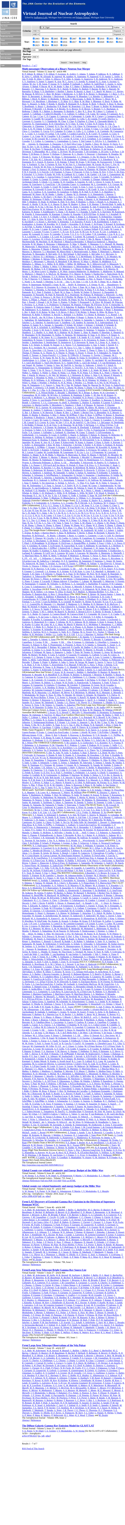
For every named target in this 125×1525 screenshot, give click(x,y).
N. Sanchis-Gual (51, 322)
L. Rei (25, 312)
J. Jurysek (78, 1056)
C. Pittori (44, 579)
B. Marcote (45, 1135)
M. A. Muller (97, 1076)
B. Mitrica (103, 1074)
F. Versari (117, 563)
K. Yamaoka (35, 805)
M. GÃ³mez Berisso (93, 1046)
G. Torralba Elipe (73, 1111)
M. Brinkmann (116, 106)
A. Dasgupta (55, 144)
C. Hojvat (33, 1054)
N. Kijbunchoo (105, 217)
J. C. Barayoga (37, 89)
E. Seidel (54, 330)
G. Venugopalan (42, 368)
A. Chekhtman (75, 677)
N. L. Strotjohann (66, 480)
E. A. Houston (110, 202)
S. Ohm (47, 934)
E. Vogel (89, 488)
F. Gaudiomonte (68, 657)
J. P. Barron (34, 412)
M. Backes (58, 893)
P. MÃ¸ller (81, 665)
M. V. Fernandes (112, 906)
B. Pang (88, 290)
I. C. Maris (38, 1069)
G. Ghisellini (100, 642)
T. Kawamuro (116, 795)
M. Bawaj (107, 91)
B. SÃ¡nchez (86, 850)
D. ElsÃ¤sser (64, 543)
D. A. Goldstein (89, 619)
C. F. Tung (46, 485)
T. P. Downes (44, 157)
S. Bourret (110, 533)
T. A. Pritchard (85, 717)
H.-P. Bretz (81, 417)
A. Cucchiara (45, 727)
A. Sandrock (35, 473)
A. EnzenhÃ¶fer (78, 543)
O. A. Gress (51, 748)
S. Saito (98, 941)
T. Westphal (39, 378)
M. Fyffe (57, 174)
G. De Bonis (52, 541)
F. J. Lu (74, 505)
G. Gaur (94, 177)
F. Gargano (75, 1225)
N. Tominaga (33, 765)
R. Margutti (46, 604)
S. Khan (71, 217)
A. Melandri (109, 571)
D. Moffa (107, 266)
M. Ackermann (56, 407)
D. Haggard (103, 1140)
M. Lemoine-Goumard (42, 690)
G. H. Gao (26, 510)
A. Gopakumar (83, 184)
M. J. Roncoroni (34, 1093)
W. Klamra (73, 1380)
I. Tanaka (107, 762)
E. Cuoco (74, 141)
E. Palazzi (35, 645)
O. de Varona (107, 149)
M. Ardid (99, 530)
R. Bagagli (64, 1350)
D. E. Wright (71, 840)
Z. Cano (112, 730)
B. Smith (72, 337)
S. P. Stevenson (79, 342)
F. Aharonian (85, 890)
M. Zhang (78, 387)
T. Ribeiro (75, 850)
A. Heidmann (112, 197)
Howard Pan (63, 290)
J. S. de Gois (110, 1142)
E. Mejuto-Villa (48, 259)
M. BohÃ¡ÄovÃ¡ (89, 1017)
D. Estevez (49, 162)
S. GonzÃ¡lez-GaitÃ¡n (87, 825)
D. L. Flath (45, 1368)
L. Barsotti (111, 89)
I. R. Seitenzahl (48, 838)
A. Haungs (72, 1051)
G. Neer (79, 460)
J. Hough (99, 202)
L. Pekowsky (109, 295)
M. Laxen (114, 229)
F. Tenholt (34, 483)
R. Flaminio (90, 169)
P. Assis (90, 1012)
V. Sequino (100, 330)
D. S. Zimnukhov (111, 748)
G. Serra (70, 662)
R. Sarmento (105, 1096)
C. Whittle (99, 378)
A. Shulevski (91, 964)
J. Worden (77, 382)
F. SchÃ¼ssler (63, 944)
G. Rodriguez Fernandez (99, 1091)
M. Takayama (86, 762)
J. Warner (114, 373)
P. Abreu (107, 1007)
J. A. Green (71, 722)
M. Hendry (68, 199)
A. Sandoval (49, 1001)
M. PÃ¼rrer (96, 305)
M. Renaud (100, 939)
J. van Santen (67, 488)
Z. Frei (86, 172)
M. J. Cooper (102, 1027)
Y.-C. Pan (109, 592)
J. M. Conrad (28, 422)
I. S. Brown (101, 873)
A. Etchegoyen (109, 1038)
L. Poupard (44, 1317)
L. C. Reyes (80, 1400)
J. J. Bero (113, 94)
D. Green (95, 685)
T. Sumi (53, 762)
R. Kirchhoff (27, 222)
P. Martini (78, 624)
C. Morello (49, 1076)
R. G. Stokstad (40, 480)
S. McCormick (81, 254)
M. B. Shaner (74, 332)
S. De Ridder (27, 425)
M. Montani (64, 269)
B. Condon (90, 900)
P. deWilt (50, 903)
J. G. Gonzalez (41, 435)
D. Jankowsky (76, 916)
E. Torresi (26, 705)
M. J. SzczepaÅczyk (53, 348)
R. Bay (66, 412)
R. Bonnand (71, 104)
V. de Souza (107, 1033)
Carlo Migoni (43, 660)
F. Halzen (92, 435)
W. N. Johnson (66, 1232)
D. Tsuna (81, 358)
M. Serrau (79, 662)
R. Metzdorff (61, 261)
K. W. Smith (47, 817)
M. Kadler (33, 550)
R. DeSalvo (95, 149)
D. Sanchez (95, 1403)
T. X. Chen (33, 508)
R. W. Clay (82, 1025)
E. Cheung (54, 420)
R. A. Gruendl (64, 602)
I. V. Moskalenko (90, 1175)
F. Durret (80, 599)
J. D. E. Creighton (88, 139)
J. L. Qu (86, 518)
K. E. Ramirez (43, 309)
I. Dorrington (101, 154)
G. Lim (67, 810)
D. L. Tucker (98, 632)
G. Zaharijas (69, 705)
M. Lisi (55, 650)
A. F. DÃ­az (27, 541)
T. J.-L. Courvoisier (49, 402)
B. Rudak (66, 941)
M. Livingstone (95, 1383)
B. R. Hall (83, 192)
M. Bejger (56, 94)
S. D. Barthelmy (47, 91)
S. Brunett (95, 109)
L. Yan (41, 787)
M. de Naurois (59, 931)
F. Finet (119, 753)
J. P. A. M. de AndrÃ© (73, 422)
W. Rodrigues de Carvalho (75, 1091)
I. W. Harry (58, 197)
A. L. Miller (47, 264)
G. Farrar (42, 1041)
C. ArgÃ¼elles (79, 410)
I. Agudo (81, 1132)
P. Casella (75, 647)
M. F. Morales (100, 875)
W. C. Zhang (86, 525)
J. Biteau (36, 1017)
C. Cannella (116, 767)
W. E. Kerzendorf (50, 830)
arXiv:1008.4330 (29, 1196)
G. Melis (32, 660)
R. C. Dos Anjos (107, 1035)
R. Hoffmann (106, 437)
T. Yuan (90, 495)
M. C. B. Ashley (44, 725)
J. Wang (61, 520)
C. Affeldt (34, 76)
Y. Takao (57, 802)
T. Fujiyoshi (27, 755)
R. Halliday (105, 1049)
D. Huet (63, 204)
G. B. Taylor (93, 967)
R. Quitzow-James (42, 307)
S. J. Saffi (86, 1093)
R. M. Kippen (107, 395)
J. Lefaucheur (44, 923)
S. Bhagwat (70, 96)
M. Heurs (114, 199)
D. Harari (36, 1051)
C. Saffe (113, 745)
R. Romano (100, 314)
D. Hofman (52, 202)
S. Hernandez (66, 986)
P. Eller (117, 427)
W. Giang (80, 432)
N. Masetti (87, 650)
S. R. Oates (35, 574)
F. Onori (91, 832)
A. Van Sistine (109, 785)
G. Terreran (27, 840)
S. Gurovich (70, 858)
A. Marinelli (116, 553)
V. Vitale (64, 1257)
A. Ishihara (105, 440)
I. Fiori (33, 169)
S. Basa (60, 533)
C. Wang (52, 873)
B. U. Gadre (78, 174)
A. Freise (94, 172)
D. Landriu (33, 1383)
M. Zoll (98, 495)
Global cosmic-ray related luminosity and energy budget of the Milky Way (61, 1186)
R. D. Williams (37, 380)
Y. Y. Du (110, 508)
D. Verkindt (56, 368)
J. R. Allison (46, 767)
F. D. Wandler (40, 490)
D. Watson (35, 738)
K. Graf (79, 546)
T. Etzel (71, 162)
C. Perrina (56, 558)
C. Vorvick (56, 370)
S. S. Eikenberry (105, 159)
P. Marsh (45, 249)
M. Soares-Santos (105, 594)
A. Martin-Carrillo (40, 405)
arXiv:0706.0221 (29, 1436)
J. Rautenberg (104, 1089)
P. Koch (87, 222)
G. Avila (98, 1012)
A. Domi (86, 541)
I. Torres (57, 1004)
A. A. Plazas (75, 627)
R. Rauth (70, 939)
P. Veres (33, 400)
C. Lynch (79, 707)
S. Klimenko (63, 222)
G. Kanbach (83, 1378)
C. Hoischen (85, 913)
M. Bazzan (27, 94)
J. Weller (48, 634)
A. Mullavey (27, 274)
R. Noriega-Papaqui (97, 996)
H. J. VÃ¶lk (51, 957)
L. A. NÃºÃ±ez (49, 1081)
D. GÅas (60, 1046)
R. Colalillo (112, 1025)
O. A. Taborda (101, 1109)
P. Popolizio (102, 300)
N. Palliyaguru (89, 782)
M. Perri (90, 574)
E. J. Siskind (99, 700)
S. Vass (56, 365)
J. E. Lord (54, 236)
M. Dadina (85, 647)
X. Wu (111, 722)
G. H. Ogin (75, 282)
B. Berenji (113, 672)
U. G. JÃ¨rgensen (51, 740)
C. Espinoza (109, 1365)
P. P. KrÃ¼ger (95, 921)
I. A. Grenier (92, 1227)
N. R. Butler (106, 1150)
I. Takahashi (91, 880)
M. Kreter (87, 550)
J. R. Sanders (77, 322)
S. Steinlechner (50, 342)
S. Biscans (64, 99)
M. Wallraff (27, 490)
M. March (68, 624)
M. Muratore (62, 274)
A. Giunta (35, 650)
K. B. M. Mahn (46, 455)
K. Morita (90, 797)
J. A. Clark (104, 129)
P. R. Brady (62, 106)
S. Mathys (34, 1071)
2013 (36, 42)
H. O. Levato (103, 745)
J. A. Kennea (50, 571)
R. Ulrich (117, 1111)
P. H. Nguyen (38, 1079)
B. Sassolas (89, 322)
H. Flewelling (117, 790)
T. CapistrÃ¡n (66, 977)
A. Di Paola (109, 647)
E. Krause (109, 622)
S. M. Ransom (112, 1398)
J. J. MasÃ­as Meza (106, 1069)
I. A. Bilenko (94, 96)
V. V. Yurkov (37, 750)
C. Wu (99, 878)
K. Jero (44, 442)
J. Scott (35, 330)
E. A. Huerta (53, 204)
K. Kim (40, 219)
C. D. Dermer (75, 1220)
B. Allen (37, 79)
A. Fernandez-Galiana (62, 167)
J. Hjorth (83, 732)
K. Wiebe (34, 493)
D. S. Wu (99, 382)
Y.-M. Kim (67, 219)
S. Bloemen (96, 101)
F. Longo (35, 581)
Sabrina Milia (56, 660)
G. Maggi (34, 455)
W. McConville (74, 1307)
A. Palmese (53, 606)
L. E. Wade (93, 370)
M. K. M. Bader (55, 86)
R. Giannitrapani (76, 1370)
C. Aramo (62, 1012)
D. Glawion (35, 911)
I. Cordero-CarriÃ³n (76, 134)
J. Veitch (99, 365)
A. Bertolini (46, 96)
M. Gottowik (47, 1049)
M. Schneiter (97, 863)
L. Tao (114, 518)
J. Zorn (62, 962)
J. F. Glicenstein (48, 911)
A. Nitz (89, 279)
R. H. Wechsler (36, 634)
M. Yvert (106, 385)
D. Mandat (104, 1066)
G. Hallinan (63, 775)
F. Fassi (100, 543)
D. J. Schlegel (113, 606)
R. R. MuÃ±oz (111, 604)
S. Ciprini (110, 677)
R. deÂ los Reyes (114, 939)
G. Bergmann (102, 94)
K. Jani (93, 207)
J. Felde (57, 430)
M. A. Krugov (99, 885)
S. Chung (47, 129)
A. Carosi (93, 898)
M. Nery (69, 276)
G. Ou (78, 518)
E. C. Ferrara (98, 1290)
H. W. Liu (85, 515)
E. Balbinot (49, 597)
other (48, 1196)
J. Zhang (38, 525)
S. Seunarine (89, 475)
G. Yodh (72, 495)
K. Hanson (102, 435)
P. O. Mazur (79, 1071)
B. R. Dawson (92, 1030)
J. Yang (115, 725)
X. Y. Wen (92, 520)
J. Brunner (61, 535)
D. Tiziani (53, 952)
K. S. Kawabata (79, 755)
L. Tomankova (47, 1111)
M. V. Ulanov (109, 503)
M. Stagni (89, 662)
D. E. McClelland (66, 254)
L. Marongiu (116, 657)
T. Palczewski (87, 462)
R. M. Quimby (56, 785)
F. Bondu (50, 104)
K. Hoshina (43, 440)
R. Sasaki (66, 800)
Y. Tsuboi (88, 802)
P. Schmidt (109, 325)
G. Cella (80, 119)
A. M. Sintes (44, 337)
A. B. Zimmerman (54, 390)
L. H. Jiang (30, 513)
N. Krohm (112, 1059)
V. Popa (76, 558)
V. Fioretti (119, 581)
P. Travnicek (88, 1111)
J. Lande (68, 1235)
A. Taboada (89, 1109)
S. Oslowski (73, 710)
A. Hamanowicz (41, 827)
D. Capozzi (44, 614)
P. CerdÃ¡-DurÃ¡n (106, 119)
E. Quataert (81, 606)
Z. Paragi (72, 1132)
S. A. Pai (107, 287)
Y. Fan (45, 873)
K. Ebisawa (102, 792)
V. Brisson (26, 109)
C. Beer (47, 94)
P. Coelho (109, 853)
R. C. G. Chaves (41, 900)
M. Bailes (106, 715)
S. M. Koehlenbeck (100, 222)
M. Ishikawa (64, 795)
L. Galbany (70, 825)
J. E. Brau (86, 106)
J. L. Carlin (58, 634)
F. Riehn (34, 1091)
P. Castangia (83, 655)
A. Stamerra (57, 652)
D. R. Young (59, 817)
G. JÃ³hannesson (72, 687)
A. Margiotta (104, 553)
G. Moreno (97, 269)
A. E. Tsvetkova (95, 503)
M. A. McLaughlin (78, 1388)
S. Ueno (116, 802)
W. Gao (113, 667)
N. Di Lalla (112, 680)
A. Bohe (41, 104)
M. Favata (96, 164)
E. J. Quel (53, 1089)
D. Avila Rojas (101, 972)
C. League (47, 967)
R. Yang (84, 959)
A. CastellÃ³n (89, 868)
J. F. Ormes (110, 1242)
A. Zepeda (67, 1125)
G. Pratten (62, 302)
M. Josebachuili (66, 1056)
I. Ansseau (58, 410)
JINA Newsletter (6, 54)
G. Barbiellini (92, 584)
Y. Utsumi (68, 765)
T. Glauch (90, 432)
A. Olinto (75, 1081)
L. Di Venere (34, 682)
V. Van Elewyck (105, 563)
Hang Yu (86, 385)
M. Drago (56, 157)
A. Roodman (99, 627)
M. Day (59, 422)
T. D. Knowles (76, 222)
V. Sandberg (65, 322)
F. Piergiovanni (113, 297)
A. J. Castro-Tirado (30, 868)
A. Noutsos (84, 1393)
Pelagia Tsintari (83, 17)
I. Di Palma (76, 541)
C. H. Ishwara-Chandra (68, 1130)
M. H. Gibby (40, 395)
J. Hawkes (105, 911)
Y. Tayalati (50, 563)
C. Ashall (50, 820)
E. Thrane (70, 353)
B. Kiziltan (62, 1380)
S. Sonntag (68, 1104)
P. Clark (56, 822)
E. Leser (99, 923)
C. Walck (109, 488)
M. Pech (41, 1084)
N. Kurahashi (66, 450)
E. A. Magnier (28, 792)
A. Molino (59, 860)
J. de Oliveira (94, 1033)
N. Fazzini (63, 1041)
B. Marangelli (111, 1385)
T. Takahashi (85, 949)
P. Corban (50, 134)
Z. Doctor (44, 154)
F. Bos (81, 415)
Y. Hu (33, 725)
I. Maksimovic (62, 244)
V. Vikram (109, 632)
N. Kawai (104, 795)
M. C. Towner (73, 1145)
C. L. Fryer (35, 602)
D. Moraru (87, 269)
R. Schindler (47, 629)
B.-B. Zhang (64, 868)
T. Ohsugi (66, 1242)
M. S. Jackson (110, 1230)
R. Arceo (67, 972)
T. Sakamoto (54, 880)
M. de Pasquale (91, 569)
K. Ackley (71, 74)
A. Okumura (77, 1242)
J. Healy (101, 197)
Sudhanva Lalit (40, 17)
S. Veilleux (104, 1152)
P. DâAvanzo (50, 642)
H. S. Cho (59, 126)
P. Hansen (26, 1051)
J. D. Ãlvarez (67, 1007)
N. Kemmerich (28, 1059)
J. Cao (40, 116)
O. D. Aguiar (105, 76)
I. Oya (67, 934)
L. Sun (94, 345)
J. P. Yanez (62, 495)
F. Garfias (58, 984)
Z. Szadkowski (76, 1109)
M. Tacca (68, 348)
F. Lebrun (115, 402)
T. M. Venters (46, 705)
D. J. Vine (113, 368)
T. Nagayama (51, 760)
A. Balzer (68, 893)
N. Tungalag (90, 888)
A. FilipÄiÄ (117, 1041)
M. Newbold (71, 996)
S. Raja (98, 307)
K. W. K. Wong (65, 382)
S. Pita (76, 936)
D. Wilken (109, 378)
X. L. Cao (94, 505)
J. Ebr (42, 1038)
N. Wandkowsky (54, 490)
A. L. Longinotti (40, 991)
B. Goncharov (35, 184)
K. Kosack (63, 921)
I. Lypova (33, 926)
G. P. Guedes (93, 1049)
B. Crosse (112, 873)
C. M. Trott (59, 878)
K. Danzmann (43, 144)
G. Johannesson (64, 1191)
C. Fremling (66, 772)
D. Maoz (57, 715)
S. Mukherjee (106, 271)
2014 (45, 42)
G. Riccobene (114, 558)
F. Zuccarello (117, 1125)
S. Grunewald (68, 189)
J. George (63, 179)
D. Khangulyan (87, 918)
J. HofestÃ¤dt (64, 548)
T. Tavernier (110, 949)
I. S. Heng (78, 199)
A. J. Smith (100, 1001)
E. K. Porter (113, 300)
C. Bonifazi (104, 1017)
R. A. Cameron (110, 1215)
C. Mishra (44, 266)
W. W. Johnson (46, 209)
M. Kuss (104, 687)
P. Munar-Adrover (59, 581)
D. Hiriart (100, 868)
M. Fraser (81, 815)
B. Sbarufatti (113, 574)
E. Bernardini (100, 412)
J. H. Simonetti (35, 967)
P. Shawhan (104, 332)
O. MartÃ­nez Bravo (88, 1069)
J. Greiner (74, 732)
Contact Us (4, 44)
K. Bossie (119, 104)
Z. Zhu (77, 725)
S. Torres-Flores (29, 865)
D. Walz (89, 1119)
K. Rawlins (46, 468)
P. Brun (33, 898)
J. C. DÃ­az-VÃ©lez (104, 425)
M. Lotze (70, 553)
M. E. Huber (80, 790)
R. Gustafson (63, 192)
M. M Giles (52, 395)
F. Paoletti (46, 292)
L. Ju (90, 209)
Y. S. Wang (82, 520)
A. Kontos (38, 224)
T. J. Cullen (36, 141)
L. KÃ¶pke (40, 447)
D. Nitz (109, 1079)
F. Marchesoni (42, 246)
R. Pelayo (111, 996)
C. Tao (69, 725)
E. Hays (87, 1230)
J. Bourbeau (27, 417)
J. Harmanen (54, 827)
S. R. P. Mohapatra (49, 269)
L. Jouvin (110, 916)
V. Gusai (79, 657)
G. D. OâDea (61, 282)
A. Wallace (119, 488)
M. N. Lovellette (79, 690)
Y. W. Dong (100, 508)
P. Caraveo (103, 584)
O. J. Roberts (110, 397)
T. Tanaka (108, 1252)
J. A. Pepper (34, 465)
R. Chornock (93, 597)
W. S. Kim (57, 219)
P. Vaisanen (99, 845)
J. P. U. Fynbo (82, 812)
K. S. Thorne (59, 353)
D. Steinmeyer (64, 342)
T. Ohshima (94, 760)
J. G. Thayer (69, 702)
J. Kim (49, 445)
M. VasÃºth (66, 365)
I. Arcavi (51, 712)
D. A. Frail (55, 772)
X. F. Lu (31, 518)
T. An (88, 1132)
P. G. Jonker (36, 830)
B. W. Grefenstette (49, 775)
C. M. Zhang (109, 523)
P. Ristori (52, 1091)
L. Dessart (102, 822)
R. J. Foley (61, 589)
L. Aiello (116, 76)
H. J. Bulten (44, 111)
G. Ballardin (98, 86)
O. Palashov (27, 290)
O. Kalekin (44, 550)
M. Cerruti (115, 898)
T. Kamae (85, 687)
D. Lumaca (57, 239)
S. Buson (117, 675)
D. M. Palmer (80, 574)
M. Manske (118, 244)
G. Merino (53, 457)
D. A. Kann (75, 740)
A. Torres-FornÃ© (47, 355)
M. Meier (33, 457)
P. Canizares (112, 114)
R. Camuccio (84, 853)
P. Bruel (62, 1215)
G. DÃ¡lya (97, 141)
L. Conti (29, 134)
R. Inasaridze (65, 888)
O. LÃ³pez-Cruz (37, 860)
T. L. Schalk (76, 1249)
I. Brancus (43, 1020)
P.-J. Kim (33, 812)
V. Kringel (108, 224)
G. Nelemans (44, 276)
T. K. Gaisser (34, 432)
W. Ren (51, 312)
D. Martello (61, 1069)
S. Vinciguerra (101, 368)
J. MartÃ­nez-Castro (61, 994)
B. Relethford (79, 468)
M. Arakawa (27, 893)
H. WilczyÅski (64, 1122)
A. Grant (74, 187)
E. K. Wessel (104, 375)
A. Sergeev (110, 330)
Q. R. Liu (78, 452)
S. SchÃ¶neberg (51, 475)
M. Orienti (77, 695)
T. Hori (55, 795)
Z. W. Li (36, 515)
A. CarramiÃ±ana (81, 977)
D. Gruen (101, 619)
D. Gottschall (62, 911)
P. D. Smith (119, 1249)
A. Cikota (47, 822)
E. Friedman (111, 430)
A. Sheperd (116, 332)
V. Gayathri (104, 177)
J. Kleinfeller (91, 1059)
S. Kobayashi (45, 670)
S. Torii (120, 880)
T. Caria (51, 655)
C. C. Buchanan (108, 109)
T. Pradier (84, 558)
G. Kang (59, 212)
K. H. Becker (65, 1014)
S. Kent (100, 622)
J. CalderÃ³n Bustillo (51, 114)
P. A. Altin (66, 79)
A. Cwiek (118, 1135)
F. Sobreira (54, 609)
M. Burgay (33, 655)
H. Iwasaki (37, 916)
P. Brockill (37, 109)
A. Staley (110, 340)
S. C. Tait (77, 348)
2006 (64, 38)
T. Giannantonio (74, 619)
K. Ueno (104, 358)
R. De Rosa (59, 149)
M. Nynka (113, 1140)
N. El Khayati (51, 543)
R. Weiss (86, 375)
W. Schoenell (99, 850)
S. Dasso (68, 1030)
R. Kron (118, 622)
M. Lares (109, 858)
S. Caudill (35, 119)
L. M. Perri (56, 297)
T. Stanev (83, 477)
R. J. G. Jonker (79, 209)
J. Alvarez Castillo (81, 1009)
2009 (91, 38)
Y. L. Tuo (30, 520)
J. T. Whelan (59, 378)
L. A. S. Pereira (94, 1084)
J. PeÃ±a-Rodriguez (77, 1084)
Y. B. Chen (51, 508)
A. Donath (87, 903)
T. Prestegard (83, 302)
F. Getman (76, 642)
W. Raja (83, 710)
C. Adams (81, 74)
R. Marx (91, 926)
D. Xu (103, 812)
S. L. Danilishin (110, 141)
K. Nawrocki (94, 1137)
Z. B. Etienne (61, 162)
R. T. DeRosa (71, 149)
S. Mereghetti (56, 405)
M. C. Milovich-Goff (96, 264)
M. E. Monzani (103, 692)
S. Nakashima (46, 931)
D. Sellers (63, 330)
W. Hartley (77, 602)
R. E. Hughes (97, 1230)
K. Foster (35, 772)
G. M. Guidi (91, 189)
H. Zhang (85, 725)
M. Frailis (35, 1225)
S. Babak (34, 86)
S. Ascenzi (112, 81)
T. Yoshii (81, 805)
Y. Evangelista (112, 576)
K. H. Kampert (104, 1056)
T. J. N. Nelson (58, 276)
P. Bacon (43, 86)
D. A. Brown (72, 109)
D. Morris (34, 727)
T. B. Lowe (41, 792)
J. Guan (69, 510)
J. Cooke (97, 715)
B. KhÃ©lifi (101, 918)
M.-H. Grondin (107, 685)
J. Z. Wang (71, 373)
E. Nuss (49, 695)
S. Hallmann (89, 546)
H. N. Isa (39, 207)
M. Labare (102, 450)
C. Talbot (87, 348)
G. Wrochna (38, 1140)
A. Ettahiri (91, 543)
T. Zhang (88, 387)
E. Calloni (79, 114)
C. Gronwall (38, 571)
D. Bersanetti (34, 96)
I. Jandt (41, 1056)
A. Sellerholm (89, 1322)
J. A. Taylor (59, 350)
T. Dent (25, 149)
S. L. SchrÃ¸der (98, 740)
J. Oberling (48, 282)
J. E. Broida (48, 109)
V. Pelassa (45, 1244)
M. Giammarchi (38, 1046)
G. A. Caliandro (95, 1215)
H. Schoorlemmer (77, 1001)
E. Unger (83, 485)
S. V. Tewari (80, 350)
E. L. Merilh (95, 259)
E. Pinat (79, 465)
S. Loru (96, 657)
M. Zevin (60, 387)
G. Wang (53, 373)
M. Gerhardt (69, 984)
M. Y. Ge (52, 510)
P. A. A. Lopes (115, 602)
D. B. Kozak (84, 224)
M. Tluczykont (65, 952)
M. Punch (38, 939)
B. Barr (102, 89)
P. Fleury (55, 1368)
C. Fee (113, 164)
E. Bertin (97, 611)
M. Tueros (107, 1111)
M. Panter (88, 934)
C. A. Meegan (49, 397)
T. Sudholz (106, 1106)
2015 (54, 42)
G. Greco (98, 187)
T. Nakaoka (63, 760)
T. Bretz (52, 1020)
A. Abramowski (72, 890)
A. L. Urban (40, 360)
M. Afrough (45, 76)
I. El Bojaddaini (37, 543)
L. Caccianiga (57, 1022)
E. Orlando (88, 695)
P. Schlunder (102, 473)
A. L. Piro (111, 589)
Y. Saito (25, 762)
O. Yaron (100, 840)
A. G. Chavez (45, 1025)
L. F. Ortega (92, 284)
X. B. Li (105, 513)
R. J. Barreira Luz (50, 1014)
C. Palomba (39, 290)
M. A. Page (90, 287)
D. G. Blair (74, 101)
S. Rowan (58, 317)
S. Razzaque (113, 697)
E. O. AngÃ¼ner (114, 890)
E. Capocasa (62, 116)
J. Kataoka (99, 1232)
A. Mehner (94, 1130)
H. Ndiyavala (73, 931)
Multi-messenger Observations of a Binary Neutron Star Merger (56, 68)
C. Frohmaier (79, 772)
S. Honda (50, 755)
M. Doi (111, 753)
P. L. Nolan (37, 1242)
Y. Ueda (108, 802)
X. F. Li (113, 513)
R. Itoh (58, 755)
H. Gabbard (67, 174)
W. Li (92, 513)
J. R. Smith (82, 337)
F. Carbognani (75, 116)
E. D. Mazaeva (71, 885)
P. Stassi (34, 1106)
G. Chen (113, 505)
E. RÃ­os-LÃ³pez (57, 863)
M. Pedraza (85, 295)
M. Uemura (58, 765)
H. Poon (93, 936)
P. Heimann (104, 1051)
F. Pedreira (51, 1084)
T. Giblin (56, 727)
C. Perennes (35, 936)
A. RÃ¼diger (69, 317)
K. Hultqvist (73, 440)
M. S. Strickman (50, 1252)
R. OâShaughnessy (108, 284)
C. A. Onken (36, 720)
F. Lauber (38, 452)
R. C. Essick (37, 162)
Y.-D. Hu (54, 868)
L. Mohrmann (100, 928)
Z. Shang (26, 725)
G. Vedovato (88, 365)
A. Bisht (87, 99)
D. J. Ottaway (37, 287)
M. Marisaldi (96, 581)
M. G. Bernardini (39, 647)
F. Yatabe (59, 805)
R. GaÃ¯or (56, 1043)
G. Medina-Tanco (104, 1071)
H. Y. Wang (52, 520)
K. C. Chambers (67, 790)
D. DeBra (44, 146)
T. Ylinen (115, 1332)
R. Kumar (56, 227)
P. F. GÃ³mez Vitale (112, 1046)
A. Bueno (99, 1020)
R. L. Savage (45, 325)
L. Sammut (98, 320)
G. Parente (118, 1081)
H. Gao (35, 510)
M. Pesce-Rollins (38, 697)
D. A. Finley (102, 599)
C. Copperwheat (84, 770)
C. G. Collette (88, 131)
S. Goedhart (62, 1157)
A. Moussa (84, 555)
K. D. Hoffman (93, 437)
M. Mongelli (81, 1390)
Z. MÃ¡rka (74, 246)
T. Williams (88, 845)
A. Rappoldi (116, 586)
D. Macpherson (35, 807)
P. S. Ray (72, 1317)
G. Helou (94, 775)
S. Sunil (101, 345)
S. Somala (105, 337)
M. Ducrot (101, 157)
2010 (101, 38)
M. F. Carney (97, 116)
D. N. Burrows (37, 569)
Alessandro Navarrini (72, 660)
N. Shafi (50, 946)
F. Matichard (103, 251)
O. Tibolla (35, 1004)
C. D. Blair (63, 101)
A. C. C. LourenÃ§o (31, 604)
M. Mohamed (87, 928)
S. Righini (53, 662)
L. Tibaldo (107, 702)
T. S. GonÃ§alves (56, 858)
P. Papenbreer (107, 1081)
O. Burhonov (116, 888)
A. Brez (43, 1215)
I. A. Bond (102, 753)
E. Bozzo (117, 400)
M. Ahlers (89, 407)
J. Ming (35, 266)
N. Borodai (115, 1017)
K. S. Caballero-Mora (49, 977)
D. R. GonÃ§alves (39, 858)
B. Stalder (69, 1147)
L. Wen (94, 375)
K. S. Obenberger (67, 967)
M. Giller (50, 1046)
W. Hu (96, 510)
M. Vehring (79, 488)
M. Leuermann (66, 452)
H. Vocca (46, 370)
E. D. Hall (93, 192)
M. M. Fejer (46, 167)
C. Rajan (106, 307)
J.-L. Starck (104, 1325)
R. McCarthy (51, 254)
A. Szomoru (67, 1135)
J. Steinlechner (36, 342)
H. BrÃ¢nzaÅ (39, 535)
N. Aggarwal (92, 76)
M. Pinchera (61, 1398)
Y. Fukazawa (95, 682)
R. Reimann (66, 468)
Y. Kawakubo (67, 880)
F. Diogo (55, 1035)
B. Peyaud (60, 936)
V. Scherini (51, 1098)
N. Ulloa (59, 592)
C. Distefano (64, 541)
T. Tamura (37, 883)
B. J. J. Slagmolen (59, 337)
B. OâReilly (67, 284)
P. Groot (48, 189)
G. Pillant (33, 300)
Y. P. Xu (37, 523)
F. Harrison (74, 775)
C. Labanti (84, 581)
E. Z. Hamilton (106, 192)
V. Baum (58, 412)
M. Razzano (97, 309)
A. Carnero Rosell (58, 614)
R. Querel (36, 873)
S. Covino (37, 642)
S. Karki (92, 212)
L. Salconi (55, 320)
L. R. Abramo (112, 850)
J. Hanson (109, 194)
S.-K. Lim (42, 812)
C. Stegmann (54, 949)
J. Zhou (107, 725)
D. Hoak (42, 202)
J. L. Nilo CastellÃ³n (60, 850)
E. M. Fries (119, 172)
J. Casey (34, 420)
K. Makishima (47, 797)
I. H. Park (78, 870)
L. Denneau (49, 1147)
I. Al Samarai (111, 407)
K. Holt (61, 202)
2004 (45, 38)
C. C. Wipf (112, 380)
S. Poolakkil (75, 397)
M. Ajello (51, 1210)
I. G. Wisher (107, 1004)
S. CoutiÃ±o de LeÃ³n (41, 979)
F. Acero (56, 672)
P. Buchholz (89, 1020)
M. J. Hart (68, 197)
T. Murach (34, 931)
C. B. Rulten (77, 941)
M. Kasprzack (118, 212)
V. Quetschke (115, 305)
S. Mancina (59, 455)
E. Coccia (45, 131)
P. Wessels (115, 375)
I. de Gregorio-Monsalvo (112, 1127)
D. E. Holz (70, 202)
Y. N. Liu (119, 515)
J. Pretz (120, 996)
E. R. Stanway (112, 740)
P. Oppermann (35, 284)
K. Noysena (69, 807)
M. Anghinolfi (87, 530)
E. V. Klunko (78, 888)
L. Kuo (74, 227)
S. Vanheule (55, 488)
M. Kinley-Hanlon (114, 219)
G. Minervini (108, 581)
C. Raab (114, 465)
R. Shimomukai (100, 800)
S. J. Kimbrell (79, 219)
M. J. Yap (65, 385)
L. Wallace (34, 373)
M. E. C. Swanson (49, 632)
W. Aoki (64, 753)
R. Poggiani (90, 300)
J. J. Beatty (74, 412)
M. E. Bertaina (99, 1014)
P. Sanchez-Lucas (59, 1096)
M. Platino (87, 1086)
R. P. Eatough (101, 1147)
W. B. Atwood (67, 672)
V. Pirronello (75, 1086)
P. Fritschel (27, 174)
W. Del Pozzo (97, 146)
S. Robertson (37, 470)
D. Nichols (56, 279)
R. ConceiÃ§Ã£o (63, 1027)
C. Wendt (96, 490)
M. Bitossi (97, 99)
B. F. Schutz (105, 327)
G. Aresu (106, 652)
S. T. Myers (35, 782)
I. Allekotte (57, 1009)
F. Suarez (79, 1106)
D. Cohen (68, 131)
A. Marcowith (69, 926)
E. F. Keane (60, 722)
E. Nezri (103, 555)
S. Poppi (43, 662)
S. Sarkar (70, 473)
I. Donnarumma (81, 579)
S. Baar (83, 753)
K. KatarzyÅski (56, 918)
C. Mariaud (82, 926)
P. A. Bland (71, 1142)
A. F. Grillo (59, 1049)
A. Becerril (65, 974)
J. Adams (68, 407)
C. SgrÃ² (89, 700)
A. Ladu (87, 657)
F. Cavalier (59, 119)
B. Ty (76, 485)
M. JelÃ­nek (35, 870)
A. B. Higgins (57, 667)
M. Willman (76, 792)
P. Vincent (65, 969)
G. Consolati (77, 1027)
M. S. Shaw (109, 1322)
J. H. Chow (77, 126)
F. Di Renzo (34, 154)
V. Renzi (33, 863)
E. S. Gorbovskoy (86, 743)
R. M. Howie (37, 1145)
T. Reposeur (45, 700)
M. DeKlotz (89, 1363)
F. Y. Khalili (53, 217)
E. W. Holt (43, 1054)
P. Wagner (100, 957)
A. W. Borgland (112, 1212)
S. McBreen (36, 397)
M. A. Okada (112, 282)
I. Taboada (118, 480)
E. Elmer (110, 720)
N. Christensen (90, 126)
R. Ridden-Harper (63, 720)
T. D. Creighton (104, 139)
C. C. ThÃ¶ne (114, 735)
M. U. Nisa (83, 996)
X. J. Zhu (41, 390)
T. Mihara (71, 797)
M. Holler (107, 913)
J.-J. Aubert (109, 530)
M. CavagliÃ (47, 119)
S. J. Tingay (48, 878)
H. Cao (33, 116)
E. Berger (92, 594)
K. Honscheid (37, 622)
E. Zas (33, 1125)
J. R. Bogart (49, 1355)
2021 (110, 42)
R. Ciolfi (65, 129)
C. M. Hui (95, 395)
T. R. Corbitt (60, 134)
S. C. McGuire (107, 254)
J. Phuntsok (43, 1086)
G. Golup (79, 1046)
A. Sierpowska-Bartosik (32, 1325)
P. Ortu (95, 660)
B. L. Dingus (114, 979)
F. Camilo (40, 1157)
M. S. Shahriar (60, 332)
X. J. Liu (103, 515)
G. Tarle (62, 632)
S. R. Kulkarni (48, 780)
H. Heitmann (36, 199)
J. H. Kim (104, 755)
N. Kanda (67, 755)
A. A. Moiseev (49, 1240)
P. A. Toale (90, 483)
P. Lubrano (93, 690)
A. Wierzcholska (35, 959)
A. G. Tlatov (89, 750)
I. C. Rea (56, 468)
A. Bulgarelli (99, 576)
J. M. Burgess (43, 1155)
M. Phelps (78, 297)
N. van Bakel (98, 360)
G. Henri (39, 913)
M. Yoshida (106, 765)
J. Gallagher (46, 432)
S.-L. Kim (95, 810)
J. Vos (49, 840)
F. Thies (99, 350)
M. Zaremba (50, 1140)
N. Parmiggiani (29, 584)
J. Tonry (113, 1145)
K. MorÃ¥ (112, 928)
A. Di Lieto (103, 151)
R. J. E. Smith (94, 337)
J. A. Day (103, 1030)
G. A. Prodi (38, 305)
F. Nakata (73, 760)
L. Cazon (34, 1025)
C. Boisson (75, 895)
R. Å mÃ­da (35, 1104)
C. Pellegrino (45, 558)
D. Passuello (38, 295)
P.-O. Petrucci (48, 936)
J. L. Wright (88, 382)
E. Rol (54, 735)
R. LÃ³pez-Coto (84, 991)
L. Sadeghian (28, 320)
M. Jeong (35, 442)
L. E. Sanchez (36, 322)
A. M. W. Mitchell (59, 928)
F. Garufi (65, 177)
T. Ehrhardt (95, 427)
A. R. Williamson (53, 380)
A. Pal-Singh (50, 290)
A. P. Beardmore (106, 566)
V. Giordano (32, 546)
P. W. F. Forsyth (29, 172)
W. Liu (43, 757)
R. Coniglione (86, 538)
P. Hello (46, 199)
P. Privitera (33, 1089)
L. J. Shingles (35, 817)
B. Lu (24, 518)
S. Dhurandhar (38, 151)
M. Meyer (65, 692)
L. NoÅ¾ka (36, 1081)
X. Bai (25, 412)
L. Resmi (42, 1132)
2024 (45, 45)
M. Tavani (75, 576)
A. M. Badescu (110, 1012)
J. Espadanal (96, 1038)
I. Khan (63, 217)
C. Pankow (110, 290)
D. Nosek (118, 1079)
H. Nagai (26, 760)
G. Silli (25, 1104)
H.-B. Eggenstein (69, 159)
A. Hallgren (82, 435)
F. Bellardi (80, 1353)
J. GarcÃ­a (110, 855)
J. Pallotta (95, 1081)
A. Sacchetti (54, 1403)
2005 (54, 38)
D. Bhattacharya (68, 498)
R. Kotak (70, 817)
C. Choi (44, 810)
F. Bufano (52, 647)
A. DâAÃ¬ (76, 569)
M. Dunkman (60, 427)
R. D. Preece (87, 397)
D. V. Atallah (63, 84)
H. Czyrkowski (39, 1137)
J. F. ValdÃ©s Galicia (48, 1114)
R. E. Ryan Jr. (70, 1152)
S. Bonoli (64, 853)
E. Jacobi (115, 440)
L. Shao (84, 332)
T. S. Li (79, 634)
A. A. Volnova (58, 885)
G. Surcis (99, 662)
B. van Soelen (72, 954)
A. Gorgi (37, 1049)
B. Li (63, 513)
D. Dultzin (86, 855)
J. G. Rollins (77, 314)
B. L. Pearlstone (72, 295)
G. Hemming (56, 199)
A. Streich (69, 1106)
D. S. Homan (105, 817)
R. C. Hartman (74, 1297)
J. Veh (95, 954)
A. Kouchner (76, 550)
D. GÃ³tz (104, 667)
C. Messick (49, 261)
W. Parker (85, 292)
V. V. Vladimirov (95, 748)
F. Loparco (66, 690)
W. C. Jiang (42, 513)
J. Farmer (33, 1041)
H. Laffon (106, 921)
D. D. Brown (84, 109)
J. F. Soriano (79, 1104)
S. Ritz (56, 1247)
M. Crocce (102, 614)
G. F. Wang (41, 520)
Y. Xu (54, 495)
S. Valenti (43, 639)
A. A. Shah (48, 332)
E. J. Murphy (104, 1175)
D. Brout (71, 597)
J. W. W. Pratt (51, 302)
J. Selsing (108, 665)
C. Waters (65, 792)
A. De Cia (64, 822)
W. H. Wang (82, 373)
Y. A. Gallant (78, 908)
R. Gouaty (35, 187)
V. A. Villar (66, 609)
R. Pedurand (97, 295)
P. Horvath (79, 1054)
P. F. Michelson (77, 692)
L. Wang (43, 717)
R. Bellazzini (48, 1212)
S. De (36, 146)
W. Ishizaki (48, 883)
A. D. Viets (89, 368)
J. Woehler (42, 382)
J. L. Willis (67, 380)
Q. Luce (59, 1066)
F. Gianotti (41, 584)
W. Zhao (75, 787)
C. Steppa (65, 949)
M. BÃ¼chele (53, 898)
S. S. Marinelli (109, 991)
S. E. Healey (108, 1297)
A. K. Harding (48, 687)
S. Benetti (86, 639)
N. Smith (45, 609)
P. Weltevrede (57, 1415)
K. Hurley (93, 500)
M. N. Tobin (101, 483)
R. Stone (90, 342)
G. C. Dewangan (94, 498)
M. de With (77, 425)
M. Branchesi (74, 106)
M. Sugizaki (34, 802)
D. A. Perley (113, 782)
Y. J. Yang (74, 523)
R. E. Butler (81, 597)
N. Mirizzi (33, 1390)
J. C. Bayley (118, 91)
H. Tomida (78, 802)
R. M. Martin (90, 249)
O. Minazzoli (112, 264)
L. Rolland (66, 314)
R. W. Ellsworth (61, 981)
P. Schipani (37, 652)
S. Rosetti (62, 735)
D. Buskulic (69, 111)
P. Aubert (48, 893)
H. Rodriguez (72, 863)
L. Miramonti (92, 1074)
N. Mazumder (39, 254)
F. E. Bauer (72, 820)
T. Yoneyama (70, 805)
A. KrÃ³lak (27, 227)
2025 (54, 45)
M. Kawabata (93, 755)
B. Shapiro (93, 332)
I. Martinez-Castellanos (41, 994)
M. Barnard (79, 893)
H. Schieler (62, 1098)
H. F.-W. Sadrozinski (113, 1247)
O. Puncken (65, 305)
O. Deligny (27, 1035)
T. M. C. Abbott (46, 611)
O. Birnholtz (53, 99)
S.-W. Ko (105, 810)
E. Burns (95, 392)
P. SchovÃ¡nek (108, 1098)
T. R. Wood (99, 493)
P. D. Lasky (104, 229)
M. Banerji (59, 611)
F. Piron (50, 697)
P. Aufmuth (75, 84)
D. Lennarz (96, 989)
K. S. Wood (104, 1257)
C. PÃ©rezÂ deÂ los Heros (53, 465)
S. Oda (46, 800)
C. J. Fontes (69, 1155)
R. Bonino (74, 675)
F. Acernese (61, 74)
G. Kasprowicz (66, 1137)
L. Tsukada (71, 358)
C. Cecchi (51, 1217)
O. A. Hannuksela (95, 194)
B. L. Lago (76, 1061)
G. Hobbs (72, 1375)
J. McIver (35, 256)
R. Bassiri (78, 91)
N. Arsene (71, 1012)
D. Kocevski (68, 1302)
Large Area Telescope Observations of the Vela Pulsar (54, 1345)
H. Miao (84, 261)
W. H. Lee (50, 1152)
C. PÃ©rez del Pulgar (63, 870)
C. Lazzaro (36, 231)
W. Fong (112, 599)
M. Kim (56, 445)
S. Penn (25, 297)
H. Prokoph (116, 936)
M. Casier (44, 420)
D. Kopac (57, 670)
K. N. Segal (37, 1405)
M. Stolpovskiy (46, 1106)
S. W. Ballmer (111, 86)
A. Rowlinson (85, 735)
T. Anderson (46, 410)
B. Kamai (35, 212)
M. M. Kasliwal (90, 777)
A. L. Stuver (65, 345)
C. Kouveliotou (56, 665)
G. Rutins (89, 317)
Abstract (26, 1180)
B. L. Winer (93, 1257)
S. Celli (107, 535)
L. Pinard (42, 300)
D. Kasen (68, 592)
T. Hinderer (32, 202)
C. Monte (61, 1240)
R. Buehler (107, 675)
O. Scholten (96, 1098)
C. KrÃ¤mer (96, 224)
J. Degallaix (55, 146)
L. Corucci (58, 1363)
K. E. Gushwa (35, 192)
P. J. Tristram (46, 765)
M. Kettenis (34, 1135)
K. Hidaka (46, 795)
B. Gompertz (107, 738)
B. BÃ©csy (38, 94)
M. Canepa (101, 114)
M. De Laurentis (69, 146)
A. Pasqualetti (108, 292)
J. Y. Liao (57, 515)
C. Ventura (95, 1117)
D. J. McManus (47, 256)
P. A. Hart (40, 1375)
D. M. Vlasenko (57, 745)
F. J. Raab (55, 307)
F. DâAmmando (75, 680)
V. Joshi (46, 989)
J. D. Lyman (92, 817)
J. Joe (112, 810)
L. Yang (56, 385)
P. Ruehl (77, 1093)
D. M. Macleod (55, 241)
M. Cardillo (118, 579)
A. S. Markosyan (99, 246)
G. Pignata (32, 835)
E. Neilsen (99, 634)
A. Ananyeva (87, 79)
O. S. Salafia (88, 645)
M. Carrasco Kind (75, 614)
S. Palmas (103, 660)
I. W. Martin (78, 249)
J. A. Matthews (97, 994)
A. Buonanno (57, 111)
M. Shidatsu (87, 800)
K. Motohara (105, 757)
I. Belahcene (67, 94)
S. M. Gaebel (90, 174)
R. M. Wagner (112, 957)
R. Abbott (38, 74)
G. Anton (68, 410)
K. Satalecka (89, 473)
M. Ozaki (46, 1315)
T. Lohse (108, 923)
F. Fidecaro (110, 167)
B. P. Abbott (27, 74)
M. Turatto (85, 652)
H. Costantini (99, 538)
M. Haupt (96, 911)
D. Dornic (107, 541)
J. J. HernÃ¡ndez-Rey (37, 548)
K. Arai (58, 81)
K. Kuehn (26, 624)
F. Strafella (59, 1106)
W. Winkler (102, 380)
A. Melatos (61, 259)
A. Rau (74, 843)
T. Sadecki (118, 317)
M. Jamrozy (64, 916)
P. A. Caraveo (50, 677)
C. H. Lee (64, 231)
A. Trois (101, 579)
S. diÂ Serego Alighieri (89, 667)
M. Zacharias (106, 959)
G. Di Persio (64, 584)
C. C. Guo (77, 510)
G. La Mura (114, 687)
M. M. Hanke (48, 194)
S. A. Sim (72, 815)
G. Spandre (27, 1252)
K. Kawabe (75, 214)
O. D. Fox (45, 772)
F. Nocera (107, 279)
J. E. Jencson (66, 777)
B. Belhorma (70, 533)
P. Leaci (45, 231)
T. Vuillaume (63, 957)
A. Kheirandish (38, 445)
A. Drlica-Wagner (55, 599)
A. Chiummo (38, 126)
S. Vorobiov (55, 1119)
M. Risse (43, 1091)
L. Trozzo (34, 358)
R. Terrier (33, 952)
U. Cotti (116, 977)
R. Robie (36, 314)
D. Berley (107, 974)
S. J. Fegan (56, 682)
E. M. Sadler (99, 707)
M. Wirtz (77, 1122)
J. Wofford (52, 382)
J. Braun (49, 417)
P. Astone (52, 84)
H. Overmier (50, 287)
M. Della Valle (77, 822)
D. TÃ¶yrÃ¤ (73, 355)
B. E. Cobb (60, 770)
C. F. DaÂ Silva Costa (72, 144)
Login (3, 65)
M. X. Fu (119, 508)
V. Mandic (82, 244)
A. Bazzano (106, 400)
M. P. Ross (48, 317)
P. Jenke (86, 395)
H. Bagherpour (115, 410)
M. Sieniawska (80, 335)
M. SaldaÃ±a (43, 561)
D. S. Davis (36, 1287)
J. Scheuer (88, 325)
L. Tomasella (100, 645)
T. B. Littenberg (99, 234)
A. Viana (112, 954)
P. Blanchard (60, 597)
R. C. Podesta (71, 745)
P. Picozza (97, 586)
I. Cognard (99, 1360)
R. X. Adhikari (113, 74)
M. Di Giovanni (76, 151)
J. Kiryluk (77, 445)
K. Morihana (80, 757)
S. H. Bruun (46, 738)
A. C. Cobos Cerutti (97, 1025)
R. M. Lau (69, 780)
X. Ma (46, 518)
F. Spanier (102, 946)
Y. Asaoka (102, 880)
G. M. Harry (46, 197)
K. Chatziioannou (40, 124)
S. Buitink (109, 1020)
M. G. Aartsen (42, 407)
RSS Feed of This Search (33, 1448)
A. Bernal (116, 974)
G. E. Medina (84, 604)
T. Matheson (71, 604)
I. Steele (88, 670)
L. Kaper (34, 670)
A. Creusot (119, 538)
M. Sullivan (82, 838)
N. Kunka (51, 1061)
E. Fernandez (108, 617)
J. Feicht (36, 167)
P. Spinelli (37, 1252)
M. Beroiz (54, 853)
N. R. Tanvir (91, 730)
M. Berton (82, 820)
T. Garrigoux (90, 908)
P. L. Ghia (117, 1043)
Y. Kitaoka (34, 797)
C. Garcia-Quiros (52, 177)
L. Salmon (111, 835)
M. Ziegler (37, 1259)
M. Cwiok (26, 1137)
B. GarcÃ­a (66, 1043)
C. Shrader (119, 1322)
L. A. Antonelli (78, 584)
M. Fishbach (53, 169)
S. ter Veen (79, 964)
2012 (119, 38)
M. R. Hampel (117, 1049)
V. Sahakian (88, 941)
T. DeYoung (88, 425)
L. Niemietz (86, 1079)
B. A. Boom (82, 104)
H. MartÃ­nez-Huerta (80, 994)
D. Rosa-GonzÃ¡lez (81, 999)
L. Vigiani (99, 1413)
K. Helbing (37, 437)
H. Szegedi (94, 838)
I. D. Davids (111, 900)
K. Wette (49, 378)
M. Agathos (68, 76)
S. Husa (82, 204)
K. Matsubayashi (54, 757)
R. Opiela (105, 1137)
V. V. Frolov (38, 174)
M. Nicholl (32, 606)
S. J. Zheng (99, 528)
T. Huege (105, 1054)
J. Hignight (71, 437)
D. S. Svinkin (82, 500)
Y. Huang (104, 510)
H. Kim (114, 777)
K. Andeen (35, 410)
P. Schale (69, 325)
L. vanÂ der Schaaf (88, 363)
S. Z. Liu (95, 515)
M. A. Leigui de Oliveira (43, 1064)
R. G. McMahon (90, 624)
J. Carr (100, 535)
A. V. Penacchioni (87, 883)
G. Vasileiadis (85, 954)
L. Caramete (91, 535)
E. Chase (90, 121)
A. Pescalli (98, 650)
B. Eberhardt (83, 427)
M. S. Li (85, 513)
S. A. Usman (52, 360)
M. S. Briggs (84, 392)
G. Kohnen (107, 445)
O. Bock (106, 101)
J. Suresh (110, 345)
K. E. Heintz (66, 827)
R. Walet (112, 370)
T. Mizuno (38, 1240)
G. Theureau (91, 1410)
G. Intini (30, 207)
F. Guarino (81, 1049)
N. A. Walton (59, 840)
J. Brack (34, 1020)
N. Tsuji (97, 952)
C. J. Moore (76, 269)
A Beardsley (90, 873)
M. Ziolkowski (95, 1125)
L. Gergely (73, 179)
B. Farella (75, 969)
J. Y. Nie (71, 518)
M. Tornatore (43, 865)
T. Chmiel (49, 126)
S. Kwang (93, 227)
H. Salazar (117, 1093)
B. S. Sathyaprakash (104, 322)
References (35, 1180)
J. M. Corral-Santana (90, 1127)
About (3, 40)
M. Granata (64, 187)
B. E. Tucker (88, 720)
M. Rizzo (109, 312)
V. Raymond (85, 309)
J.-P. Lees (33, 923)
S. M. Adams (34, 767)
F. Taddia (104, 838)
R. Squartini (91, 1104)
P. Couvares (104, 136)
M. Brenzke (70, 417)
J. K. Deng (89, 508)
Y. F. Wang (94, 373)
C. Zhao (108, 387)
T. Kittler (87, 445)
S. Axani (104, 410)
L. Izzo (117, 827)
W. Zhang (75, 525)
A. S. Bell (78, 94)
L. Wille (58, 493)
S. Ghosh (43, 182)
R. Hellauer (48, 437)
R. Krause (102, 1059)
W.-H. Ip (37, 777)
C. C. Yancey (46, 385)
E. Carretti (60, 655)
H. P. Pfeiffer (67, 297)
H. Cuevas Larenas (48, 855)
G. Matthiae (56, 1071)
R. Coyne (75, 139)
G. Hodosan (37, 740)
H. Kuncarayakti (101, 830)
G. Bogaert (32, 104)
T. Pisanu (35, 662)
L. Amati (111, 645)
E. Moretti (97, 1310)
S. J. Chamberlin (49, 121)
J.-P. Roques (87, 405)
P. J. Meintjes (35, 928)
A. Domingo (73, 402)
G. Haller (120, 1373)
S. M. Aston (42, 84)
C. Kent (34, 217)
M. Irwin (92, 732)
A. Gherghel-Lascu (103, 1043)
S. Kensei (95, 687)
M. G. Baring (93, 1210)
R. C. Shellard (109, 1101)
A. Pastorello (114, 832)
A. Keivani (115, 442)
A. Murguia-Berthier (95, 592)
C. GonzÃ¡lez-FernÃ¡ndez (57, 732)
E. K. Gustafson (49, 192)
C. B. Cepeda (91, 119)
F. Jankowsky (90, 916)
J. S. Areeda (79, 81)
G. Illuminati (86, 548)
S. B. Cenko (50, 569)
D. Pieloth (70, 465)
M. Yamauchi (48, 805)
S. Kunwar (54, 450)
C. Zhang (66, 787)
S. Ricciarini (72, 883)
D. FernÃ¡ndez (98, 855)
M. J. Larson (27, 452)
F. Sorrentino (49, 340)
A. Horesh (115, 775)
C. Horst (90, 202)
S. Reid (32, 312)
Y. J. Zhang (36, 528)
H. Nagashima (37, 760)
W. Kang (79, 442)
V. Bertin (81, 533)
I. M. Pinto (52, 300)
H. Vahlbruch (65, 360)
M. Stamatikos (72, 477)
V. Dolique (54, 154)
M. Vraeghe (99, 488)
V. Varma (48, 365)
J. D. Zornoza (55, 566)
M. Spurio (117, 561)
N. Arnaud (90, 81)
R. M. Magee (37, 244)
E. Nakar (45, 782)
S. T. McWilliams (84, 256)
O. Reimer (34, 700)
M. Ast (33, 84)
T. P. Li (44, 505)
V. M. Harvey (61, 1051)
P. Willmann (49, 959)
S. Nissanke (80, 279)
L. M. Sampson (111, 320)
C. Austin (109, 84)
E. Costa (26, 586)
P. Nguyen (32, 279)
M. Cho (68, 126)
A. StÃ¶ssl (53, 480)
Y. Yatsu (49, 787)
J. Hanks (59, 194)
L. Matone (115, 251)
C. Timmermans (115, 1109)
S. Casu (103, 655)
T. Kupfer (59, 780)
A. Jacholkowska (50, 916)
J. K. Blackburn (38, 101)
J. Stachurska (58, 477)
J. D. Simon (49, 592)
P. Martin (77, 1175)
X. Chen (80, 124)
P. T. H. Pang (98, 290)
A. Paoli (55, 292)
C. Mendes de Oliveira (40, 850)
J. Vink (33, 957)
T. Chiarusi (37, 538)
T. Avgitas (26, 533)
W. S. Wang (71, 520)
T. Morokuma (93, 757)
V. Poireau (84, 936)
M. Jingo (101, 916)
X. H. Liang (46, 515)
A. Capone (79, 535)
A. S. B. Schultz (94, 790)
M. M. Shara (76, 845)
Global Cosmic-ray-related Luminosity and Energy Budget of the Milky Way (62, 1170)
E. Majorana (49, 244)
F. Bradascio (39, 417)
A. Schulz (75, 944)
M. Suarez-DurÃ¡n (92, 1106)
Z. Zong (106, 1125)
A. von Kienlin (44, 400)
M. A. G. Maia (56, 624)
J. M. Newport (101, 276)
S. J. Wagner (89, 957)
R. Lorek (51, 1066)
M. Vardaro (38, 365)
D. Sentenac (88, 330)
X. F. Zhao (88, 528)
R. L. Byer (87, 111)
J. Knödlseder (36, 1235)
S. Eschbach (79, 906)
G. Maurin (101, 926)
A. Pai (99, 287)
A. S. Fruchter (94, 738)
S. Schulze (64, 1127)
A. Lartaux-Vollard (89, 229)
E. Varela (38, 1117)
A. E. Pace (72, 287)
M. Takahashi (48, 702)
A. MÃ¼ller (57, 832)
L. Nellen (60, 996)
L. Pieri (52, 1398)
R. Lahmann (36, 553)
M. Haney (37, 194)
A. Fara (56, 657)
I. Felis (108, 543)
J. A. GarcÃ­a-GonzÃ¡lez (42, 984)
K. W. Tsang (45, 358)
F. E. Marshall (97, 571)
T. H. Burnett (72, 1215)
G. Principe (71, 697)
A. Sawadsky (57, 325)
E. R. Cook (105, 597)
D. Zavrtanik (43, 1125)
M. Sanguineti (85, 561)
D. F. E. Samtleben (69, 561)
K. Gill (89, 182)
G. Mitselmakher (81, 266)
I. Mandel (114, 732)
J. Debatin (117, 1033)
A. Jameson (82, 722)
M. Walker (70, 878)
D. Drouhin (118, 541)
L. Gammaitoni (114, 174)
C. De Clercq (90, 422)
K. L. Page (68, 574)
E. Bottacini (86, 675)
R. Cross (50, 422)
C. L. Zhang (97, 523)
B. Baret (35, 533)
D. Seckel (78, 475)
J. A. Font (120, 169)
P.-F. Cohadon (56, 131)
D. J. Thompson (95, 702)
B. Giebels (35, 1227)
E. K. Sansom (60, 1145)
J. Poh (104, 1086)
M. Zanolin (27, 387)
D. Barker (74, 89)
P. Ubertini (110, 405)
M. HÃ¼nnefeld (87, 440)
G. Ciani (56, 129)
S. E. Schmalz (103, 888)
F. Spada (110, 700)
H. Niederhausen (91, 460)
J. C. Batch (97, 91)
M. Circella (48, 538)
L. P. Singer (112, 335)
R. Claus (115, 1217)
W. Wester (87, 609)
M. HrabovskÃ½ (92, 1054)
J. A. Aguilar (78, 407)
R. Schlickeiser (49, 944)
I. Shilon (58, 946)
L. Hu (91, 722)
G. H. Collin (117, 420)
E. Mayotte (68, 1071)
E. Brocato (96, 639)
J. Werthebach (108, 490)
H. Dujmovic (36, 427)
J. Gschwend (112, 619)
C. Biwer (107, 99)
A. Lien (86, 571)
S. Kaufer (65, 214)
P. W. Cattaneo (115, 584)
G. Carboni (94, 655)
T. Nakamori (49, 1312)
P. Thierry (81, 727)
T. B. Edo (33, 159)
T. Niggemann (98, 1079)
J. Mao (65, 670)
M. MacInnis (41, 241)
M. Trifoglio (52, 584)
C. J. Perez (34, 297)
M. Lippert (45, 969)
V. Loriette (77, 236)
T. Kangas (64, 740)
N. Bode (114, 101)
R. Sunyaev (99, 405)
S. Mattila (34, 832)
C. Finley (79, 430)
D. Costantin (49, 680)
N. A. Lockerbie (29, 236)
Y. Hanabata (49, 1230)
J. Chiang (101, 677)
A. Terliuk (59, 483)
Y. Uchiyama (116, 952)
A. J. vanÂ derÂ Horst (103, 670)
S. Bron (90, 417)
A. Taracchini (35, 350)
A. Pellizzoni (115, 660)
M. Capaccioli (64, 647)
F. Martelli (54, 249)
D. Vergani (96, 652)
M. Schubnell (60, 629)
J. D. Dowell (106, 967)
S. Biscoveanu (76, 99)
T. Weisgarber (81, 1004)
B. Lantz (52, 229)
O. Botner (107, 415)
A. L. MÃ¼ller (72, 1076)
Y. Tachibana (46, 802)
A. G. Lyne (57, 1385)
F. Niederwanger (87, 931)
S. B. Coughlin (63, 136)
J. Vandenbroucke (105, 485)
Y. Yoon (59, 810)
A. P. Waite (74, 1257)
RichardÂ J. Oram (50, 284)
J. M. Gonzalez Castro (66, 184)
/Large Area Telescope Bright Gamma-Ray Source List (54, 1270)
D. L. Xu (37, 495)
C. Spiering (47, 477)
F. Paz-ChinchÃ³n (67, 606)
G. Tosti (91, 1254)
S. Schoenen (37, 475)
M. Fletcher (101, 169)
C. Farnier (90, 906)
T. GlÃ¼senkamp (103, 432)
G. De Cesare (97, 647)
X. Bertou (111, 1014)
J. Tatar (25, 483)
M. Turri (79, 1413)
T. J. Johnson (53, 1232)
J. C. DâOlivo (81, 1035)
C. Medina (90, 1071)
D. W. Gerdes (60, 619)
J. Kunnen (44, 450)
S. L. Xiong (53, 505)
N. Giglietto (49, 685)
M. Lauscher (109, 1061)
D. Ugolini (113, 358)
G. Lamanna (117, 921)
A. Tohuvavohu (39, 576)
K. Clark (85, 420)
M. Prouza (43, 1089)
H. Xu (30, 523)
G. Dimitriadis (114, 822)
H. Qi (105, 305)
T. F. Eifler (96, 617)
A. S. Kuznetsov (41, 745)
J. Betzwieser (58, 96)
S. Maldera (115, 690)
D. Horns (117, 913)
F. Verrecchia (86, 576)
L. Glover (97, 182)
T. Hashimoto (35, 795)
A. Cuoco (60, 680)
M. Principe (117, 302)
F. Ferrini (100, 167)
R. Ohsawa (83, 760)
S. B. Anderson (100, 79)
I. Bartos (69, 91)
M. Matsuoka (60, 797)
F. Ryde (99, 1247)
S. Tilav (80, 483)
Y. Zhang (109, 525)
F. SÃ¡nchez (45, 1096)
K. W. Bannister (37, 707)
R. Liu (25, 926)
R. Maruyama (72, 455)
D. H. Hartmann (49, 1130)
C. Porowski (113, 1086)
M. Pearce (104, 1395)
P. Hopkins (81, 202)
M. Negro (41, 695)
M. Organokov (114, 555)
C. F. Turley (67, 485)
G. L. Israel (46, 650)
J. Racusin (99, 397)
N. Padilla (69, 860)
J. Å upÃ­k (55, 1109)
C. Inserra (91, 815)
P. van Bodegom (96, 1114)
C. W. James (98, 548)
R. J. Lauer (85, 989)
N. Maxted (111, 926)
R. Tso (62, 358)
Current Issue (5, 22)
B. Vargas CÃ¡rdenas (52, 1117)
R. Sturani (54, 345)
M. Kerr (25, 1235)
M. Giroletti (72, 685)
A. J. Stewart (68, 964)
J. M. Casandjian (38, 1217)
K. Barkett (83, 89)
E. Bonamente (99, 1212)
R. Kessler (97, 602)
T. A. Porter (60, 697)
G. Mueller (51, 271)
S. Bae (66, 86)
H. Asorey (81, 1012)
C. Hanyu (112, 792)
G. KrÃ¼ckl (33, 450)
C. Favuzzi (95, 1222)
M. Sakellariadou (42, 320)
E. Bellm (90, 767)
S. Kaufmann (57, 989)
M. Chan (62, 121)
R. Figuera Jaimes (70, 738)
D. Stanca (102, 1104)
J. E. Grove (118, 1227)
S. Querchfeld (65, 1089)
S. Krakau (73, 921)
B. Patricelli (59, 295)
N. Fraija (26, 984)
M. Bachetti (116, 652)
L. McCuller (94, 254)
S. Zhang (57, 525)
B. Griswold (38, 189)
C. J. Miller (117, 624)
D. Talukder (97, 348)
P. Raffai (90, 307)
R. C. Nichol (47, 627)
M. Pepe (54, 1244)
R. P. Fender (107, 962)
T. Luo (39, 518)
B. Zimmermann (80, 1125)
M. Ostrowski (58, 934)
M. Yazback (76, 385)
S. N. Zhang (65, 505)
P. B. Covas (116, 136)
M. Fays (105, 164)
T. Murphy (88, 707)
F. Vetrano (66, 368)
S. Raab (61, 939)
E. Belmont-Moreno (80, 974)
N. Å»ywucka (73, 962)
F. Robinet (45, 314)
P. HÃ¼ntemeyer (110, 986)
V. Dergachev (47, 149)
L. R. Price (95, 302)
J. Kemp (40, 1059)
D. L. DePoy (64, 617)
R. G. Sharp (77, 720)
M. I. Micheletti (64, 1074)
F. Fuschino (73, 581)
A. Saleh (26, 1096)
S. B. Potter (110, 845)
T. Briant (95, 106)
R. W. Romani (81, 1247)
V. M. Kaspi (95, 1378)
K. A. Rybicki (99, 835)
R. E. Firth (37, 825)
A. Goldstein (64, 395)
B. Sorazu (38, 340)
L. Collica (35, 1027)
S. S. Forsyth (43, 172)
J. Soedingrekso (103, 475)
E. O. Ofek (77, 782)
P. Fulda (48, 174)
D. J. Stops (100, 342)
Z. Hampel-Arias (39, 986)
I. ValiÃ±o (63, 1114)
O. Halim (74, 192)
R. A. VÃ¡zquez (70, 1117)
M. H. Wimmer (89, 380)
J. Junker (97, 209)
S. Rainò (98, 1244)
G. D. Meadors (110, 256)
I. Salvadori (55, 561)
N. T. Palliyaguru (40, 845)
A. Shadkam (96, 1101)
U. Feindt (26, 772)
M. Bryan (41, 898)
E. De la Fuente (71, 979)
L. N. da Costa (42, 617)
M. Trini (98, 1111)
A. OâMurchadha (70, 462)
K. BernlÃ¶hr (37, 895)
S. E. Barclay (50, 89)
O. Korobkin (91, 1155)
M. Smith (98, 629)
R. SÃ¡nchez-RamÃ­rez (88, 1152)
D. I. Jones (59, 209)
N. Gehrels (115, 177)
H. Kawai (95, 795)
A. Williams (90, 878)
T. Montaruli (110, 457)
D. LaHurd (87, 1061)
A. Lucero (68, 1066)
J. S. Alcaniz (33, 853)
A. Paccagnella (58, 1395)
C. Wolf (115, 715)
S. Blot (53, 415)
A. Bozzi (39, 106)
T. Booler (81, 1142)
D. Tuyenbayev (92, 358)
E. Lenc (70, 707)
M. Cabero (97, 111)
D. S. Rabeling (67, 307)
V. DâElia (65, 642)
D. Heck (93, 1051)
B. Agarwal (57, 76)
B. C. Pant (36, 292)
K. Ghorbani (69, 432)
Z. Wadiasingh (76, 957)
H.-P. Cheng (98, 124)
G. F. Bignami (100, 1278)
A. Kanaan (99, 858)
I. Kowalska (73, 224)
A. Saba (62, 662)
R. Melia (50, 860)
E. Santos (85, 1096)
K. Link (91, 1064)
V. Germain (84, 179)
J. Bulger (106, 790)
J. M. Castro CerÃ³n (102, 870)
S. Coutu (112, 1027)
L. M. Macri (106, 848)
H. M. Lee (84, 231)
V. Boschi (101, 104)
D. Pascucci (95, 292)
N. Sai (93, 518)
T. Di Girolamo (90, 151)
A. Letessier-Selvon (63, 1064)
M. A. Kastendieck (39, 918)
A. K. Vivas (76, 609)
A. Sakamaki (55, 800)
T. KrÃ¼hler (102, 732)
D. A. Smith (108, 1249)
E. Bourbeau (118, 415)
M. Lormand (88, 236)
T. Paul (33, 1084)
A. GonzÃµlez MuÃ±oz (86, 984)
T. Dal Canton (85, 141)
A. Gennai (43, 179)
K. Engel (73, 981)
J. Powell (31, 302)
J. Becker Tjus (87, 412)
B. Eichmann (107, 427)
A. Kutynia (83, 227)
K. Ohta (103, 760)
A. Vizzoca (34, 566)
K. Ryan (98, 317)
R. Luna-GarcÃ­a (69, 991)
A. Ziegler (53, 962)
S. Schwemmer (100, 944)
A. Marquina (34, 249)
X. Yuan (56, 725)
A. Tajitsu (62, 762)
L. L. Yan (46, 523)
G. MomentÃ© (97, 457)
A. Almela (67, 1009)
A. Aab (99, 1007)
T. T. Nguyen (44, 279)
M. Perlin (106, 1084)
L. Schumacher (65, 475)
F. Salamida (107, 1093)
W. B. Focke (67, 682)
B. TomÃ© (60, 1111)
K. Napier (86, 274)
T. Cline (119, 503)
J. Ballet (69, 1210)
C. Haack (72, 435)
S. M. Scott (44, 330)
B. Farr (58, 164)
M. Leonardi (34, 234)
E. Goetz (107, 182)
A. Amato (76, 79)
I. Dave (95, 144)
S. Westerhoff (95, 1004)
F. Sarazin (95, 1096)
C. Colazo (119, 853)
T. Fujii (37, 1043)
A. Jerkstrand (50, 815)
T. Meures (62, 457)
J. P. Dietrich (85, 617)
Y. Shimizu (27, 883)
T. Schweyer (83, 843)
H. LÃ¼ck (46, 239)
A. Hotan (51, 710)
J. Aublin (119, 530)
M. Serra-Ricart (76, 750)
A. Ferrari (66, 586)
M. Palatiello (100, 695)
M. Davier (104, 144)
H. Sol (94, 946)
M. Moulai (33, 460)
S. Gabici (67, 908)
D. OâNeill (79, 832)
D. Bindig (33, 415)
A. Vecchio (77, 365)
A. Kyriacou (91, 450)
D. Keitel (101, 214)
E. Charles (102, 1283)
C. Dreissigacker (68, 157)
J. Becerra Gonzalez (50, 974)
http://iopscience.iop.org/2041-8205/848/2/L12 (42, 1165)
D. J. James (50, 622)
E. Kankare (62, 815)
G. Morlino (60, 1076)
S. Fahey (37, 430)
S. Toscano (112, 483)
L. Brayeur (59, 417)
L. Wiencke (50, 1122)
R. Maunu (91, 455)
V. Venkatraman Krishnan (42, 722)
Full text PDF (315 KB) (50, 1180)
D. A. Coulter (73, 589)
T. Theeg (90, 350)
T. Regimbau (117, 309)
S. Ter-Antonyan (46, 483)
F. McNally (102, 455)
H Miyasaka (116, 780)
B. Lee (54, 1383)
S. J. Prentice (34, 838)
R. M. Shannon (94, 710)
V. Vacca (108, 662)
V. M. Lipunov (70, 743)
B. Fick (92, 1041)
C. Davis (54, 617)
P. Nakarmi (58, 460)
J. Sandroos (47, 473)
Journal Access (5, 33)
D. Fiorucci (42, 169)
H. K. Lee (74, 231)
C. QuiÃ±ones (105, 860)
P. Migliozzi (73, 555)
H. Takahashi (85, 1252)
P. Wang (83, 1257)
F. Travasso (85, 355)
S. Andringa (51, 1012)
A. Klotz (65, 727)
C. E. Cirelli (75, 129)
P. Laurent (105, 402)
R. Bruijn (51, 535)
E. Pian (44, 645)
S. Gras (82, 187)
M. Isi (56, 207)
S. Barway (92, 753)
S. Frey (117, 1132)
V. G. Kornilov (101, 743)
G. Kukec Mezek (38, 1061)
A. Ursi (109, 579)
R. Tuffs (105, 952)
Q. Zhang (47, 525)
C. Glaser (70, 1046)
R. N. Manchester (96, 1385)
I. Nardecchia (97, 274)
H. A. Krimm (63, 571)
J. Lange (44, 229)
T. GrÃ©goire (54, 546)
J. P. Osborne (47, 574)
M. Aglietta (117, 1007)
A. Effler (57, 159)
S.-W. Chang (111, 717)
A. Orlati (87, 660)
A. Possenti (68, 645)
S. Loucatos (80, 553)
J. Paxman (48, 1145)
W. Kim (47, 219)
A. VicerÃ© (77, 368)
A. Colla (77, 131)
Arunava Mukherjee (77, 271)
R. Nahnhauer (46, 460)
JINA (2, 51)
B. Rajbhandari (117, 307)
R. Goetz (116, 182)
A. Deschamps (39, 541)
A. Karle (105, 442)
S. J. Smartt (38, 815)
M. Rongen (49, 470)
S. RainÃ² (81, 697)
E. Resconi (101, 468)
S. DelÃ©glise (83, 146)
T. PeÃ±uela (80, 860)
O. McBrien (45, 832)
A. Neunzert (79, 276)
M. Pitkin (72, 300)
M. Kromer (88, 830)
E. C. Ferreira (89, 167)
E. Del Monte (67, 579)
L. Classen (95, 420)
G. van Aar (83, 1114)
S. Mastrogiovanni (80, 251)
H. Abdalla (59, 890)
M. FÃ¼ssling (55, 908)
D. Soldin (115, 475)
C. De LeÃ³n (57, 979)
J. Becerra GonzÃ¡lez (90, 1150)
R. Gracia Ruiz (68, 546)
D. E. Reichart (113, 637)
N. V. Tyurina (115, 743)
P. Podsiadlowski (45, 835)
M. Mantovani (28, 246)
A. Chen (53, 900)
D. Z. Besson (113, 412)
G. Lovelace (34, 239)
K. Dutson (114, 903)
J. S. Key (43, 217)
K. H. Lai (116, 227)
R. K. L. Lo (118, 234)
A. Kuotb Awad (64, 1061)
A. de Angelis (88, 1220)
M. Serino (76, 800)
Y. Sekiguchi (43, 762)
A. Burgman (117, 417)
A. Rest (51, 594)
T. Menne (43, 457)
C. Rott (58, 470)
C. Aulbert (86, 84)
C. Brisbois (33, 977)
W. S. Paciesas (62, 397)
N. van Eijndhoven (40, 488)
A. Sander (34, 1249)
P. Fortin (26, 1225)
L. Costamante (117, 1285)
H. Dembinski (117, 422)
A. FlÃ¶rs (47, 825)
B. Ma (97, 722)
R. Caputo (38, 677)
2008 (82, 38)
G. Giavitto (112, 908)
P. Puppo (86, 305)
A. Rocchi (55, 314)
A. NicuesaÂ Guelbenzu (109, 843)
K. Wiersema (35, 667)
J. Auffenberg (93, 410)
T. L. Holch (97, 913)
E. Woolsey (110, 493)
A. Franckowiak (98, 430)
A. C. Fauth (52, 1041)
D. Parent (35, 1244)
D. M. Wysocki (110, 382)
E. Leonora (60, 553)
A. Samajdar (86, 320)
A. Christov (75, 420)
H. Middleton (105, 261)
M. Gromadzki (104, 825)
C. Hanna (68, 194)
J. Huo (113, 510)
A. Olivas (55, 462)
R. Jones (68, 209)
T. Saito (120, 760)
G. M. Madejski (70, 1385)
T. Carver (26, 420)
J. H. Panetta (68, 1315)
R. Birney (42, 99)
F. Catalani (112, 1022)
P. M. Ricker (80, 312)
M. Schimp (73, 1098)
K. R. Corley (91, 134)
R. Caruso (89, 1022)
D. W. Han (88, 510)
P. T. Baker (75, 86)
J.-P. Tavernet (98, 949)
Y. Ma (88, 239)
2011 (110, 38)
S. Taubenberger (116, 838)
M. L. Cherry (59, 883)
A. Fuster (46, 1043)
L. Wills (80, 493)
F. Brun (25, 898)
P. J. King (101, 219)
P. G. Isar (33, 1056)
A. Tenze (58, 1410)
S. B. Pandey (117, 870)
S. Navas (94, 555)
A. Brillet (104, 106)
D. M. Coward (38, 139)
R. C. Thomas (73, 632)
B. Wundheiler (102, 1122)
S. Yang (65, 523)
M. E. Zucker (69, 390)
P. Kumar (47, 227)
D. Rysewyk (89, 470)
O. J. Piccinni (90, 297)
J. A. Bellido (77, 1014)
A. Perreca (45, 297)
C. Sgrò (86, 1249)
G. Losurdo (100, 236)
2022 (119, 42)
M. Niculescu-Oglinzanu (56, 1079)
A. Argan (93, 579)
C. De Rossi (83, 149)
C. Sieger (108, 561)
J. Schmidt (98, 325)
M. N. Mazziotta (39, 692)
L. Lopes (112, 1064)
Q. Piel (69, 936)
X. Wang (119, 722)
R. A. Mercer (83, 259)
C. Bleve (75, 1017)
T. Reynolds (68, 835)
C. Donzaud (96, 541)
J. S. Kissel (39, 222)
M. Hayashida (76, 1230)
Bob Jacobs (55, 777)
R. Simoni (85, 946)
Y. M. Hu (43, 204)
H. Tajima (74, 1252)
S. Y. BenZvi (95, 974)
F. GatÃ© (102, 908)
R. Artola (45, 853)
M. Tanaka (117, 762)
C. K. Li (70, 513)
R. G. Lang (98, 1061)
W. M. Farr (67, 164)
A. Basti (87, 91)
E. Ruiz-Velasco (111, 999)
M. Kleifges (79, 1059)
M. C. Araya (67, 81)
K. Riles (100, 312)
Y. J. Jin (56, 513)
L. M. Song (84, 505)
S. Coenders (106, 420)
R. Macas (97, 239)
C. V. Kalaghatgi (109, 209)
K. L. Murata (118, 757)
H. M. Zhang (28, 525)
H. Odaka (38, 934)
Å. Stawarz (28, 949)
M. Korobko (49, 224)
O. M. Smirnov (99, 1157)
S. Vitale (32, 370)
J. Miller (69, 264)
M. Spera (47, 652)
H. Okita (112, 760)
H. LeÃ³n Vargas (110, 989)
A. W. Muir (62, 271)
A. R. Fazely (47, 430)
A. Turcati (56, 485)
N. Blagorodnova (102, 767)
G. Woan (32, 382)
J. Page (81, 287)
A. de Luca (72, 1287)
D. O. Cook (71, 770)
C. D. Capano (50, 116)
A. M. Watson (116, 1152)
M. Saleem (66, 320)
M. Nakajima (113, 797)
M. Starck (119, 863)
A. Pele (119, 295)
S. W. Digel (101, 680)
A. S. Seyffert (39, 946)
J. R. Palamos (118, 287)
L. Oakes (110, 931)
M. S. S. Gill (69, 634)
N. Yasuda (95, 765)
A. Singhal (33, 337)
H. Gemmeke (88, 1043)
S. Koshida (115, 755)
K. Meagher (113, 455)
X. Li (98, 513)
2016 (64, 42)
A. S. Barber (35, 974)
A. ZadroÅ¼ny (117, 385)
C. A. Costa (35, 136)
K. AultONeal (98, 84)
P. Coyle (109, 538)
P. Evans (40, 732)
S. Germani (110, 1225)
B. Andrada (40, 1012)
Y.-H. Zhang (98, 387)
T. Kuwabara (79, 450)
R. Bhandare (81, 96)
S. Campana (107, 639)
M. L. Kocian (49, 1235)
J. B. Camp (90, 114)
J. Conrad (100, 900)
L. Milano (36, 264)
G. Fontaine (35, 908)
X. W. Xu (46, 495)
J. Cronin (34, 1030)
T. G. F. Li (74, 234)
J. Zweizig (80, 390)
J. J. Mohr (36, 627)
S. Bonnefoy (97, 895)
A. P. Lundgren (69, 239)
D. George (53, 179)
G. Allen (46, 79)
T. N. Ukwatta (68, 1004)
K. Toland (113, 353)
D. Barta (35, 91)
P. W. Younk (45, 1007)
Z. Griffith (62, 435)
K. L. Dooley (77, 154)
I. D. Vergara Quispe (111, 1117)
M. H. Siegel (101, 574)
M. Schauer (40, 1098)
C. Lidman (33, 717)
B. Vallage (92, 563)
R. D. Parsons (100, 934)
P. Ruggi (80, 317)
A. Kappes (88, 442)
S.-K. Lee (75, 810)
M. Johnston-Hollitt (73, 875)
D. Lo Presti (101, 1064)
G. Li (77, 513)
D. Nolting (117, 279)
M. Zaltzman (35, 715)
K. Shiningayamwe (71, 946)
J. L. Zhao (78, 528)
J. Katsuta (110, 1232)
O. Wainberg (79, 1119)
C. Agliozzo (117, 817)
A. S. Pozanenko (43, 885)
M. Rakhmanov (29, 309)
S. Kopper (60, 447)
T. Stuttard (79, 480)
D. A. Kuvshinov (65, 748)
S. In (97, 440)
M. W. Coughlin (48, 136)
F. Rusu (86, 785)
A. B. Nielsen (68, 279)
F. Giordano (60, 685)
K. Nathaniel (81, 967)
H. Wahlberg (67, 1119)
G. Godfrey (81, 1227)
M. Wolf (89, 493)
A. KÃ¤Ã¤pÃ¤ (90, 1056)
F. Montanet (37, 1076)
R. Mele (43, 555)
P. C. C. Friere (88, 1368)
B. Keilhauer (117, 1056)
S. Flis (87, 430)
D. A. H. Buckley (60, 848)
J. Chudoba (72, 1025)
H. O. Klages (67, 1059)
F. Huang (53, 440)
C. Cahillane (35, 114)
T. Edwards (33, 906)
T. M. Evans (90, 162)
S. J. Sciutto (74, 1101)
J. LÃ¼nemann (96, 452)
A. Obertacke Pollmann (40, 462)
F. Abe (49, 753)
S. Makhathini (75, 1157)
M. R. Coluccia (48, 1027)
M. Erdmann (61, 1038)
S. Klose (44, 665)
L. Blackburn (71, 392)
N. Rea (92, 1317)
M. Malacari (79, 1066)
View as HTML (69, 1180)
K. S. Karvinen (104, 212)
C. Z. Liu (66, 515)
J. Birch (33, 99)
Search (3, 29)
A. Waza (66, 490)
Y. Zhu (108, 528)
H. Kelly (45, 1380)
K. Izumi (74, 207)
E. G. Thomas (110, 350)
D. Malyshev (44, 926)
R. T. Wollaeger (105, 1155)
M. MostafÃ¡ (49, 996)
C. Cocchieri (33, 131)
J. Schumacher (61, 1101)
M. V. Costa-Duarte (30, 855)
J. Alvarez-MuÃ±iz (98, 1009)
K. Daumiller (79, 1030)
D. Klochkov (27, 921)
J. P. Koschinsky (73, 447)
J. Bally (71, 767)
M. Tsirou (88, 952)
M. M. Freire (28, 1043)
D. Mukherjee (93, 271)
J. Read (107, 309)
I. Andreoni (63, 717)
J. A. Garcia (91, 772)
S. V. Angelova (28, 81)
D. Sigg (91, 335)
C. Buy (78, 111)
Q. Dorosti (94, 1035)
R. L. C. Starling (76, 670)
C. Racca (103, 558)
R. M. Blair (85, 101)
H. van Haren (102, 546)
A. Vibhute (81, 498)
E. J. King (91, 219)
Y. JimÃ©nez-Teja (85, 858)
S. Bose (110, 104)
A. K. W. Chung (35, 129)
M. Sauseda (101, 606)
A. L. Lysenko (67, 503)
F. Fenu (84, 1041)
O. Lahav (36, 624)
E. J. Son (115, 337)
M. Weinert (62, 375)
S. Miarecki (74, 457)
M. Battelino (38, 1278)
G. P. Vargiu (118, 662)
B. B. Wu (103, 520)
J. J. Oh (84, 282)
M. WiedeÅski (37, 1122)
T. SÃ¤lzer (100, 470)
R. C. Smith (108, 629)
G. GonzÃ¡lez (49, 184)
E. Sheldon (88, 629)
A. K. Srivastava (88, 340)
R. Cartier (37, 822)
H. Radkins (80, 307)
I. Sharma (56, 969)
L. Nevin (90, 276)
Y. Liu (111, 515)
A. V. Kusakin (112, 885)
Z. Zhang (46, 528)
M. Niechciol (73, 1079)
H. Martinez (72, 1069)
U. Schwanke (86, 944)
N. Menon (91, 1388)
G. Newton (114, 276)
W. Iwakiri (84, 795)
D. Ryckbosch (76, 470)
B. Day (30, 146)
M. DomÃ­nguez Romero (69, 855)
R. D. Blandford (50, 675)
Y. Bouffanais (28, 106)
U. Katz (53, 550)
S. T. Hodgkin (96, 827)
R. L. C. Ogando (61, 627)
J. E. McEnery (53, 692)
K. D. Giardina (67, 182)
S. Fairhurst (32, 164)
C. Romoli (46, 941)
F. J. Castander (90, 614)
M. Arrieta (38, 893)
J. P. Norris (48, 1242)
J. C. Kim (31, 219)
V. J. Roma (89, 314)
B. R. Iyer (65, 207)
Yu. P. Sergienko (51, 750)
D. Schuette (81, 327)
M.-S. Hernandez (81, 827)
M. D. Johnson (89, 622)
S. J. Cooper (39, 134)
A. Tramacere (102, 1254)
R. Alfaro (47, 972)
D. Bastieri (102, 672)
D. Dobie (49, 707)
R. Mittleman (95, 266)
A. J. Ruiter (87, 835)
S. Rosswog (73, 735)
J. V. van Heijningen (107, 363)
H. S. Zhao (67, 528)
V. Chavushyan (97, 853)
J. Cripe (115, 139)
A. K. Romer (87, 627)
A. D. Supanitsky (42, 1109)
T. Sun (104, 722)
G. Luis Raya (54, 991)
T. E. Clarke (48, 770)
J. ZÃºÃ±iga (67, 566)
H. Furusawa (39, 755)
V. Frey (110, 172)
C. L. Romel (111, 314)
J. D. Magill (104, 690)
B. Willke (77, 380)
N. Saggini (84, 1403)
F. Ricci (71, 312)
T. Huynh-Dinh (106, 204)
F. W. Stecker (49, 1408)
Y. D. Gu (60, 510)
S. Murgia (111, 1240)
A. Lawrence (115, 830)
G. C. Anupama (60, 767)
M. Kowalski (101, 447)
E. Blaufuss (44, 415)
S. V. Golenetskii (38, 503)
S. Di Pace (114, 151)
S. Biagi (89, 533)
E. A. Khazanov (91, 217)
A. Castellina (100, 1022)
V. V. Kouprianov (97, 637)
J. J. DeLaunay (103, 422)
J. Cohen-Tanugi (68, 1285)
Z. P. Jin (36, 665)
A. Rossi (77, 645)
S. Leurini (104, 657)
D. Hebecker (114, 435)
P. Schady (44, 843)
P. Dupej (110, 157)
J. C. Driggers (83, 157)
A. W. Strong (28, 1175)
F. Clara (94, 129)
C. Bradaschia (50, 106)
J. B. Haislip (83, 637)
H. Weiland (80, 1147)
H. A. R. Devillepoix (95, 1142)
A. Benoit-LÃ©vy (84, 611)
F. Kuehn (101, 1302)
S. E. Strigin (34, 345)
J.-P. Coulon (76, 136)
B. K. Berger (89, 94)
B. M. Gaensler (47, 875)
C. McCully (74, 712)
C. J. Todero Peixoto (31, 1111)
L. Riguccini (43, 863)
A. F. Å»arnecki (63, 1140)
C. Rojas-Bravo (63, 594)
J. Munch (38, 274)
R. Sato (31, 1098)
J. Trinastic (106, 355)
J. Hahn (87, 911)
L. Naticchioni (111, 274)
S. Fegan (99, 906)
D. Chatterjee (36, 770)
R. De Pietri (35, 149)
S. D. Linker (85, 234)
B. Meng (54, 518)
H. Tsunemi (99, 802)
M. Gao (43, 510)
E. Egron (48, 657)
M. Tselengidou (34, 485)
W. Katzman (54, 214)
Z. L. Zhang (56, 528)
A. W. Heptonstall (101, 199)
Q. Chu (101, 126)
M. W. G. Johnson (74, 622)
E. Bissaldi (60, 392)
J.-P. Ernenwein (66, 906)
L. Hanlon (84, 402)
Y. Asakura (74, 753)
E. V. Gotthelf (49, 1373)
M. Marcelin (92, 553)
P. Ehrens (82, 159)
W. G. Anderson (115, 79)
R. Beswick (97, 1132)
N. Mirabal (90, 692)
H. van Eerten (56, 1155)
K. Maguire (102, 815)
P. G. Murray (75, 274)
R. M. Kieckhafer (52, 1059)
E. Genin (34, 179)
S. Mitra (53, 266)
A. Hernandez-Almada (83, 986)
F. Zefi (45, 962)
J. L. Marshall (59, 604)
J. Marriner (88, 634)
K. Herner (87, 602)
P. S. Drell (54, 1222)
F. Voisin (41, 957)
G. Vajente (76, 360)
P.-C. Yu (57, 787)
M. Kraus (83, 921)
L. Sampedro (84, 863)
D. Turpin (71, 563)
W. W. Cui (79, 508)
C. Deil (33, 903)
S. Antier (40, 81)
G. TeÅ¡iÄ (70, 483)
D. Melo (116, 1071)
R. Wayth (80, 878)
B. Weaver (40, 375)
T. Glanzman (84, 685)
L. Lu (86, 452)
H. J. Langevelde (80, 1135)
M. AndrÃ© (74, 530)
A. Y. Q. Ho (104, 775)
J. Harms (36, 197)
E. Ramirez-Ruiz (39, 594)
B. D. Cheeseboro (57, 124)
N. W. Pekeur (113, 934)
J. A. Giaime (53, 182)
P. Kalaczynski (67, 442)
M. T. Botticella (96, 820)
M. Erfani (72, 1038)
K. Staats (101, 340)
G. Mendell (72, 259)
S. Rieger (92, 312)
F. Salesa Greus (36, 1001)
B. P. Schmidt (93, 727)
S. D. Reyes (61, 312)
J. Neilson (33, 276)
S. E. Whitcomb (73, 378)
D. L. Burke (32, 614)
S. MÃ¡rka (64, 246)
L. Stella (67, 652)
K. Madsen (80, 780)
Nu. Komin (53, 921)
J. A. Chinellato (59, 1025)
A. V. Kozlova (53, 503)
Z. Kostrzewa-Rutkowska (70, 830)
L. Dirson (59, 903)
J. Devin (41, 903)
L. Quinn (94, 558)
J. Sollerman (70, 838)
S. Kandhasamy (47, 212)
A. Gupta (109, 189)
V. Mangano (93, 244)
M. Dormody (106, 1287)
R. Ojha (57, 695)
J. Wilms (44, 566)
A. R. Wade (82, 370)
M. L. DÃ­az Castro (41, 1035)
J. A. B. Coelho (61, 538)
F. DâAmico (54, 586)
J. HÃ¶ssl (52, 548)
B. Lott (25, 1237)
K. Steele (38, 878)
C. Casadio (108, 1132)
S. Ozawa (112, 880)
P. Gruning (79, 189)
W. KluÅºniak (40, 921)
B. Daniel (59, 1030)
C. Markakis (85, 246)
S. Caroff (84, 898)
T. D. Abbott (48, 74)
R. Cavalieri (70, 119)
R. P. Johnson (69, 1300)
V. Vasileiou (36, 1257)
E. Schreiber (69, 327)
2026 (64, 45)
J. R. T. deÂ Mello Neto (66, 1033)
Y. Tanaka (58, 702)
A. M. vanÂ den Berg (113, 1114)
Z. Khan (79, 217)
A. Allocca (55, 79)
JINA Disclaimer (6, 58)
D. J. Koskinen (88, 447)
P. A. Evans (119, 569)
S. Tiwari (79, 353)
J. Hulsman (115, 1054)
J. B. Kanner (69, 212)
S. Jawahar (115, 207)
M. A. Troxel (86, 632)
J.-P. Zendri (50, 387)
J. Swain (64, 1109)
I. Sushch (75, 949)
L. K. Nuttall (36, 282)
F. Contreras (89, 1027)
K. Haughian (90, 197)
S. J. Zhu (32, 390)
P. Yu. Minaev (85, 885)
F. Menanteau (105, 624)
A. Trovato (60, 563)
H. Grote (57, 189)
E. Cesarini (36, 121)
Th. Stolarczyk (28, 563)
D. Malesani (94, 812)
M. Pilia (106, 586)
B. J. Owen (62, 287)
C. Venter (103, 954)
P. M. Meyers (74, 261)
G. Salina (35, 1096)
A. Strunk (45, 345)
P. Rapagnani (73, 309)
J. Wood (117, 1004)
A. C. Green (108, 187)
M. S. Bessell (99, 717)
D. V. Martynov (104, 249)
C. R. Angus (39, 820)
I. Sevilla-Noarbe (74, 629)
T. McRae (71, 256)
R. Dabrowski (53, 1137)
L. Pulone (108, 650)
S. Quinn (76, 1089)
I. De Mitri (83, 1033)
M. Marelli (46, 1307)
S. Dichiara (102, 979)
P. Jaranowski (103, 207)
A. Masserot (35, 251)
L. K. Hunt (27, 665)
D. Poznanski (116, 712)
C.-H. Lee (34, 757)
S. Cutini (64, 1220)
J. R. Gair (102, 174)
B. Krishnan (119, 224)
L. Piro (77, 1150)
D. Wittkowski (88, 1122)
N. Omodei (67, 695)
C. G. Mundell (71, 667)
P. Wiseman (55, 843)
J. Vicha (31, 1119)
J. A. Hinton (61, 913)
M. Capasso (74, 898)
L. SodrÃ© (109, 863)
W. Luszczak (110, 452)
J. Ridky (25, 1091)
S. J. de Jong (36, 1033)
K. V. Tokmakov (101, 353)
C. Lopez (82, 745)
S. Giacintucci (113, 772)
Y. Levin (65, 234)
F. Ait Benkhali (99, 890)
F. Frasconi (77, 172)
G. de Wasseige (64, 425)
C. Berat (88, 1014)
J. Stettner (102, 477)
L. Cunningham (61, 141)
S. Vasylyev (47, 715)
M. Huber (62, 440)
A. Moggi (116, 266)
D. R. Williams (69, 493)
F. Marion (54, 246)
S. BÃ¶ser (97, 415)
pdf (39, 1196)
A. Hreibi (34, 204)
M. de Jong (110, 548)
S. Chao (70, 121)
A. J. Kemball (112, 214)
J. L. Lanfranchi (115, 450)
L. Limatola (112, 642)
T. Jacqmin (84, 207)
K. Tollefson (46, 1004)
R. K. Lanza (63, 229)
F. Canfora (79, 1022)
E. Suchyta (35, 632)
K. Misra (104, 1130)
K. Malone (97, 991)
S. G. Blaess (46, 1017)
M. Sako (91, 606)
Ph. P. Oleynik (81, 503)
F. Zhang (120, 523)
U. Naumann (69, 460)
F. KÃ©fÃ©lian (89, 214)
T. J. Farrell (100, 720)
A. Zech (37, 962)
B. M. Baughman (52, 1278)
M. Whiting (107, 710)
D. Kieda (68, 989)
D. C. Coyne (63, 139)
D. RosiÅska (35, 317)
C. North (26, 282)
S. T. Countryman (90, 136)
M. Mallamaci (92, 1066)
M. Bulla (107, 820)
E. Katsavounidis (40, 214)
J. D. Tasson (47, 350)
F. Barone (94, 89)
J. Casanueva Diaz (113, 116)
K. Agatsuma (80, 76)
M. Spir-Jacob (114, 946)
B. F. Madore (79, 592)
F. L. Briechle (77, 1020)
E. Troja (35, 705)
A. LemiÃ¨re (57, 923)
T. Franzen (34, 875)
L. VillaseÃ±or (42, 1119)
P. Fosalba (35, 619)
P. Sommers (57, 1104)
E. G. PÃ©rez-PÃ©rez (32, 999)
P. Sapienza (98, 561)
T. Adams (91, 74)
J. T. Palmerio (102, 832)
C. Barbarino (60, 820)
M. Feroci (35, 579)
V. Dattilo (87, 144)
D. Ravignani (117, 1089)
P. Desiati (38, 425)
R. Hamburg (76, 395)
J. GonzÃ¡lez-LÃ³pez (31, 1130)
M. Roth (46, 1093)
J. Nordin (68, 832)
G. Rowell (56, 941)
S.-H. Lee (38, 1305)
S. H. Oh (93, 282)
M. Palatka (85, 1081)
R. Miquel (26, 627)
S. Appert (49, 81)
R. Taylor (70, 350)
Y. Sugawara (113, 800)
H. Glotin (42, 546)
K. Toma (46, 667)
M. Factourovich (104, 162)
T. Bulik (34, 111)
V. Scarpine (35, 629)
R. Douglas (114, 154)
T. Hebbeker (83, 1051)
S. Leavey (54, 231)
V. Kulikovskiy (114, 550)
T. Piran (99, 665)
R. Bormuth (99, 533)
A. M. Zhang (85, 523)
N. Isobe (75, 795)
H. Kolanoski (28, 447)
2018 (82, 42)
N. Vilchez (55, 1257)
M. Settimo (27, 946)
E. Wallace (65, 1332)
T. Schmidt (113, 473)
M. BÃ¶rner (72, 415)
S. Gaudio (85, 177)
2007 (73, 38)
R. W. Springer (112, 1001)
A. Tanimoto (67, 802)
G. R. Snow (46, 1104)
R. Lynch (81, 239)
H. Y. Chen (70, 124)
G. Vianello (58, 705)
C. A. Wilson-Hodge (45, 392)
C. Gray (89, 187)
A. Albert (64, 530)
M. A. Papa (65, 292)
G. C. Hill (81, 437)
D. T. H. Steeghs (100, 735)
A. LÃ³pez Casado (38, 1066)
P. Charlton (80, 121)
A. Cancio (68, 1022)
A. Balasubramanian (31, 498)
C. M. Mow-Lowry (37, 271)
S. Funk (105, 682)
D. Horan (60, 687)
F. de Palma (90, 680)
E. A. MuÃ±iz (49, 274)
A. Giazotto (80, 182)
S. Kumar (66, 227)
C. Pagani (58, 574)
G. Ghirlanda (88, 642)
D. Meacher (98, 256)
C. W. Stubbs (37, 1147)
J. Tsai (55, 967)
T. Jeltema (60, 622)
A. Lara (76, 989)
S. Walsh (44, 373)
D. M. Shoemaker (43, 335)
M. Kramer (113, 1147)
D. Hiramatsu (103, 712)
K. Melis (52, 555)
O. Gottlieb (35, 775)
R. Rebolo (63, 750)
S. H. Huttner (93, 204)
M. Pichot (101, 297)
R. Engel (50, 1038)
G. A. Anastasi (114, 1009)
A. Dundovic (33, 1038)
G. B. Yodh (34, 1007)
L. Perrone (115, 1084)
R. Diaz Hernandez (87, 979)
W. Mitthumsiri (39, 1310)
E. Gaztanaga (47, 619)
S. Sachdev (108, 317)
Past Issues (4, 26)
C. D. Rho (54, 999)
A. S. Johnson (40, 1232)
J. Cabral (73, 853)
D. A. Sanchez (109, 941)
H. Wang (61, 373)
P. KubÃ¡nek (47, 870)
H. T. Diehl (41, 599)
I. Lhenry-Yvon (80, 1064)
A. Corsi (113, 134)
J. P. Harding (53, 986)
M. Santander (59, 473)
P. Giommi (26, 571)
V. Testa (75, 652)
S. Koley (113, 222)
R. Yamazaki (115, 1257)
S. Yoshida (81, 495)
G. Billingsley (107, 96)
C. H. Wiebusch (46, 493)
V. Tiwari (89, 353)
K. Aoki (56, 753)
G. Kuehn (37, 227)
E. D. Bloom (63, 675)
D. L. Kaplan (60, 707)
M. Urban (33, 1114)
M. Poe (81, 300)
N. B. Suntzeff (96, 725)
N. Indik (118, 204)
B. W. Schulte (93, 327)
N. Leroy (45, 234)
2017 (73, 42)
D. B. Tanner (109, 348)
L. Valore (73, 1114)
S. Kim (56, 1127)
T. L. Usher (114, 1330)
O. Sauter (34, 325)
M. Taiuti (40, 563)
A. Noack (98, 279)
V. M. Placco (92, 860)
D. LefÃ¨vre (48, 553)
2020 (101, 42)
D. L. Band (104, 1275)
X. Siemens (67, 335)
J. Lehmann (112, 231)
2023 (36, 45)
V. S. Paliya (112, 695)
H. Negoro (37, 800)
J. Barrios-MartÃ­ (48, 533)
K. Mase (82, 455)
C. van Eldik (43, 954)
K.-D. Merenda (39, 1074)
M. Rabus (86, 740)
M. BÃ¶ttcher (63, 895)
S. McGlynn (100, 1307)
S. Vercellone (36, 589)
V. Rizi (60, 1091)
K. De (95, 770)
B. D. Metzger (97, 604)
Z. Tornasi (33, 355)
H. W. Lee (94, 231)
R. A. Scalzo (48, 720)
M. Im (37, 810)
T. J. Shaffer (37, 332)
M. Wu (111, 520)
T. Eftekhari (90, 599)
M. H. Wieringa (29, 1155)
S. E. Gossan (113, 184)
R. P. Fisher (65, 169)
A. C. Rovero (66, 1093)
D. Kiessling (63, 550)
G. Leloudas (113, 815)
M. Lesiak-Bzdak (51, 452)
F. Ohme (102, 282)
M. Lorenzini (65, 236)
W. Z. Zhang (98, 525)
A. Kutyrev (40, 1152)
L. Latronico (78, 1235)
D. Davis (114, 144)
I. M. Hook (108, 827)
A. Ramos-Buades (58, 309)
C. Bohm (61, 415)
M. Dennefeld (90, 822)
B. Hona (98, 986)
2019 (91, 42)
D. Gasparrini (37, 685)
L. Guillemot (27, 1230)
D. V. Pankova (110, 462)
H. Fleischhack (117, 981)
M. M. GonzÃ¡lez (106, 984)
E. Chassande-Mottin (104, 121)
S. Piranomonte (55, 645)
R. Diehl (63, 402)
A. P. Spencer (74, 340)
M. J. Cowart (51, 139)
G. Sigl (120, 1101)
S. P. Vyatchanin (69, 370)
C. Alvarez (57, 972)
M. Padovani (77, 934)
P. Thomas (34, 353)
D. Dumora (75, 1222)
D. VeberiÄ (84, 1117)
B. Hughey (73, 204)
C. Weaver (75, 490)
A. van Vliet (27, 1117)
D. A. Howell (62, 712)
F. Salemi (76, 320)
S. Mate (44, 498)
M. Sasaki (37, 944)
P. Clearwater (116, 129)
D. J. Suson (35, 702)
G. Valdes (86, 360)
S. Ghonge (95, 179)
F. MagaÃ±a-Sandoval (95, 241)
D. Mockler (115, 1074)
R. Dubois (46, 682)
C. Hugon (75, 548)
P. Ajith (29, 79)
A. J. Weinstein (74, 375)
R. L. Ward (104, 373)
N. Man (73, 244)
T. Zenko (116, 765)
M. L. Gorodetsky (99, 184)
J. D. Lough (112, 236)
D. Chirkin (64, 420)
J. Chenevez (34, 402)
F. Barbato (37, 1014)
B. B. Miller (59, 264)
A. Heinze (59, 1147)
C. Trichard (78, 952)
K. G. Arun (101, 81)
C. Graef (54, 187)
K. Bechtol (70, 611)
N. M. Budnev (39, 748)
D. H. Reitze (41, 312)
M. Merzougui (108, 259)
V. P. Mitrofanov (65, 266)
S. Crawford (46, 848)
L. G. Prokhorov (51, 305)
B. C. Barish (63, 89)
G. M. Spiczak (34, 477)
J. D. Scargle (64, 1249)
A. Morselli (77, 586)
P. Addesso (101, 74)
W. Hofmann (73, 913)
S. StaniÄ (113, 1104)
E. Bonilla (60, 104)
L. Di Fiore (63, 151)
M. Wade (104, 370)
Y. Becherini (90, 893)
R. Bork (92, 104)
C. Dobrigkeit (66, 1035)
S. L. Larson (74, 229)
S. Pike (32, 785)
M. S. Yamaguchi (81, 765)
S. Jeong (87, 870)
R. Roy (78, 835)
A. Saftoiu (96, 1093)
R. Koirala (118, 445)
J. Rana (67, 785)
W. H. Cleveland (107, 392)
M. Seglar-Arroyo (116, 944)
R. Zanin (116, 959)
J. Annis (117, 594)
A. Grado (45, 187)
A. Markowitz (114, 246)
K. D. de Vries (50, 425)
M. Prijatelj (106, 302)
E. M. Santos (74, 1096)
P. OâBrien (43, 735)
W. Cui (70, 508)
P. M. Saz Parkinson (75, 700)
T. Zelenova (38, 387)
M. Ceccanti (114, 1358)
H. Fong (111, 169)
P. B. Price (89, 465)
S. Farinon (49, 164)
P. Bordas (108, 895)
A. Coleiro (74, 538)
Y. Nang (62, 518)
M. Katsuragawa (72, 918)
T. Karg (97, 442)
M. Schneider (62, 1001)
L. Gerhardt (58, 432)
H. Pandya (98, 462)
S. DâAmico (46, 1030)
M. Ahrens (99, 407)
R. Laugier (58, 807)
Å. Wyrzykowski (86, 840)
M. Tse (55, 358)
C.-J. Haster (79, 197)
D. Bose (88, 415)
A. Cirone (85, 129)
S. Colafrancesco (38, 586)
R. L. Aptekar (105, 500)
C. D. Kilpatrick (87, 589)
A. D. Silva (100, 335)
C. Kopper (50, 447)
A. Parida (75, 292)
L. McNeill (60, 256)
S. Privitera (27, 305)
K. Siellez (56, 335)
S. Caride (87, 116)
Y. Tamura (97, 762)
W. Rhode (111, 468)
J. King (111, 918)
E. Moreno (37, 996)
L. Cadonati (109, 111)
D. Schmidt (84, 1098)
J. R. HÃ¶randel (67, 1054)
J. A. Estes (35, 969)
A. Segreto (85, 1101)
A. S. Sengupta (75, 330)
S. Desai (74, 617)
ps (43, 1196)
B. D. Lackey (105, 227)
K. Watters (84, 1332)
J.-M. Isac (48, 207)
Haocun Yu (96, 385)
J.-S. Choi (52, 812)
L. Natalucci (68, 405)
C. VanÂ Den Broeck (51, 363)
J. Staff (73, 727)
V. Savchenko (71, 400)
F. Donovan (66, 154)
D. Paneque (56, 1315)
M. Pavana (102, 782)
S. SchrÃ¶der (38, 1101)
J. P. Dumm (48, 427)
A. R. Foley (51, 1157)
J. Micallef (84, 457)
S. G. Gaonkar (38, 177)
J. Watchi (31, 375)
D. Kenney (88, 875)
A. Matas (93, 251)
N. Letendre (55, 234)
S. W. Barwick (46, 412)
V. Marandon (56, 926)
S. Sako (33, 762)
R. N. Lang (34, 229)
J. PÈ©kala (62, 1084)
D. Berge (114, 893)
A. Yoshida (43, 880)
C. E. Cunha (113, 614)
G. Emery (54, 906)
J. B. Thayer (81, 702)
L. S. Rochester (58, 700)
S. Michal (51, 1074)
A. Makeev (59, 1237)
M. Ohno (90, 1312)
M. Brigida (53, 1215)
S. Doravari (90, 154)
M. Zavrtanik (56, 1125)
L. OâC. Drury (101, 903)
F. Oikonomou (63, 1081)
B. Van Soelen (39, 840)
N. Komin (92, 1302)
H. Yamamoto (33, 385)
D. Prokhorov (104, 936)
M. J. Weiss (86, 490)
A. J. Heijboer (115, 546)
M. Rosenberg (97, 999)
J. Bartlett (59, 91)
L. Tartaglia (33, 639)
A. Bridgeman (63, 1020)
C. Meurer (99, 1237)
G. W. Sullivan (91, 480)
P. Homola (53, 1054)
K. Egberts (43, 906)
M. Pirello (62, 300)
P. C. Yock (26, 873)
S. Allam (39, 597)
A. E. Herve (115, 1051)
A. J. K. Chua (111, 126)
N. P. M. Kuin (76, 571)
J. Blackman (51, 101)
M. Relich (90, 468)
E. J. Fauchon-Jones (82, 164)
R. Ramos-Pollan (89, 1089)
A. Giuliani (54, 579)
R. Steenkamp (41, 949)
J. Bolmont (86, 895)
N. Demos (109, 146)
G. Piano (26, 581)
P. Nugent (42, 606)
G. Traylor (95, 355)
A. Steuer (111, 477)
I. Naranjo (26, 1079)
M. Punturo (76, 305)
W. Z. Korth (61, 224)
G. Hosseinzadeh (88, 712)
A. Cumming (48, 141)
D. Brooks (106, 611)
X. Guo (101, 189)
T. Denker (119, 146)
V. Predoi (72, 302)
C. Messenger (37, 261)
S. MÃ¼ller (110, 1076)
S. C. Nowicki (106, 460)
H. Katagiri (89, 1232)
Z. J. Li (28, 515)
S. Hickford (59, 437)
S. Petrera (33, 1086)
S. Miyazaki (68, 757)
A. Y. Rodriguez (66, 1247)
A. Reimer (79, 939)
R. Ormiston (80, 284)
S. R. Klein (97, 445)
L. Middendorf (78, 1074)
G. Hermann (49, 913)
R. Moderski (74, 928)
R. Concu (112, 655)
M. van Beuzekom (113, 360)
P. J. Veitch (108, 365)
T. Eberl (25, 543)
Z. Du (92, 157)
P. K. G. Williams (100, 609)
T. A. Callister (68, 114)
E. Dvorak (71, 427)
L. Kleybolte (51, 222)
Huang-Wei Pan (76, 290)
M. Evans (80, 162)
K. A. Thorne (46, 353)
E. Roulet (55, 1093)
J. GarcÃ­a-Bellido (49, 602)
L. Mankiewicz (81, 1137)
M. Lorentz (118, 923)
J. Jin (50, 513)
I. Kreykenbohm (99, 550)
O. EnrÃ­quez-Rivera (88, 981)
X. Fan (41, 164)
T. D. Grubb (70, 1049)
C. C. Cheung (89, 677)
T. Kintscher (66, 445)
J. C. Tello (44, 868)
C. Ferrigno (83, 400)
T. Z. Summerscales (81, 345)
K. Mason (116, 249)
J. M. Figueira (103, 1041)
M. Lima (45, 624)
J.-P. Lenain (90, 923)
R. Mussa (120, 1076)
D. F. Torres (119, 702)
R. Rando (91, 697)
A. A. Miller (104, 780)
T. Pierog (54, 1086)
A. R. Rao (106, 498)
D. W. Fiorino (104, 981)
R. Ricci (59, 1152)
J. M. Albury (45, 1009)
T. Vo (39, 370)
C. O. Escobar (83, 1038)
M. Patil (48, 295)
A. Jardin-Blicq (35, 989)
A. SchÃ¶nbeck (56, 327)
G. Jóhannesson (42, 1300)
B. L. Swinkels (35, 348)
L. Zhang (69, 387)
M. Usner (92, 485)
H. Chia (108, 124)
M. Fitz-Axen (77, 169)
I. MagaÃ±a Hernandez (73, 241)
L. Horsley (59, 875)
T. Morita (81, 797)
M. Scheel (78, 325)
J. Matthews (45, 1071)
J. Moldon (56, 1135)
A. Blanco (56, 1017)
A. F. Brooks (59, 109)
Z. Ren (46, 999)
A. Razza (58, 835)
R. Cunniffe (76, 868)
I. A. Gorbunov (80, 748)
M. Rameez (35, 468)
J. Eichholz (92, 159)
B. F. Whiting (87, 378)
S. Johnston (62, 1378)
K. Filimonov (68, 430)
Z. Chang (104, 505)
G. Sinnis (90, 1001)
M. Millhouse (80, 264)
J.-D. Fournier (56, 172)
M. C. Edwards (45, 159)
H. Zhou (55, 1007)
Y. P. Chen (61, 508)
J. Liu (109, 234)
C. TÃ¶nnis (81, 563)
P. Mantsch (115, 1066)
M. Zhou (117, 387)
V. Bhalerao (54, 498)
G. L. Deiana (37, 657)
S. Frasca (67, 172)
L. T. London (43, 236)
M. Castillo (107, 977)
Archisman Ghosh (30, 182)
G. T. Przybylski (102, 465)
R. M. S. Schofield (39, 327)
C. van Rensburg (57, 954)
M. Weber (111, 1119)
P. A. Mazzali (70, 665)
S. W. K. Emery (106, 569)
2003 (36, 38)
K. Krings (112, 447)
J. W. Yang (56, 523)
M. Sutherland (105, 480)
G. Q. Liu (75, 515)
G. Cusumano (63, 569)
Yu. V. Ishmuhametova (106, 750)
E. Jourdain (95, 402)
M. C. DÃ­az (51, 151)
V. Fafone (117, 162)
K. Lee (103, 231)
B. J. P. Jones (54, 442)
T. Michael (62, 555)
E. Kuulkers (95, 400)
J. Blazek (67, 1017)
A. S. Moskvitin (35, 888)
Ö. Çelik (60, 1217)
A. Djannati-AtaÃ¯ (72, 903)
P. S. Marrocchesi (103, 883)
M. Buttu (43, 655)
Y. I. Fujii (83, 738)
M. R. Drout (100, 589)
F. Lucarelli (45, 581)
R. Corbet (105, 1285)
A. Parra (25, 1084)
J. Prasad (40, 302)
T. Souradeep (62, 340)
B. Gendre (52, 717)
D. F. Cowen (40, 422)
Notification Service (7, 36)
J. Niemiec (100, 931)
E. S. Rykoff (111, 627)
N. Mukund (119, 271)
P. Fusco (113, 682)
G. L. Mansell (106, 244)
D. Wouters (75, 959)
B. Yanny (113, 609)
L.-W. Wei (50, 375)
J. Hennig (88, 199)
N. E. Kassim (104, 777)
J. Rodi (78, 405)
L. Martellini (66, 249)
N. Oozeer (86, 1157)
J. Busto (70, 535)
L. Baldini (79, 672)
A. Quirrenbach (50, 939)
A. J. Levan (102, 730)
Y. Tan (107, 518)
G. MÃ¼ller (85, 1076)
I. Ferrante (77, 167)
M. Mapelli (77, 650)
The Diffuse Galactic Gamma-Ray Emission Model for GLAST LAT (58, 1425)
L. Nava (91, 665)
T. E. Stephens (117, 1325)
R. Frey (102, 172)
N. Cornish (103, 134)
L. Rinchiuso (34, 941)
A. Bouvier (64, 1280)
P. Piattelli (67, 558)
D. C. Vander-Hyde (70, 363)
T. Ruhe (65, 470)
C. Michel (93, 261)
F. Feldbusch (74, 1041)
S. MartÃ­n (84, 1130)
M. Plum (97, 1086)
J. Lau (24, 923)
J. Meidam (35, 259)
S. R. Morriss (109, 269)
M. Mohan (35, 269)
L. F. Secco (35, 609)
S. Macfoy (106, 239)
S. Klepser (119, 918)
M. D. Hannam (80, 194)
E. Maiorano (65, 650)
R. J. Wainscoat (53, 792)
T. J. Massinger (49, 251)
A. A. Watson (100, 1119)
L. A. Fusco (117, 543)
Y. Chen (88, 124)
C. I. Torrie (62, 355)
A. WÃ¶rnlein (62, 959)
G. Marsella (49, 1069)
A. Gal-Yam (80, 817)
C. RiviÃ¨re (66, 999)
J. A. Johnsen (52, 1056)
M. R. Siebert (36, 592)
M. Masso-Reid (64, 251)
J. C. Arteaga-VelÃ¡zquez (83, 972)
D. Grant (52, 435)
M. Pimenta (64, 1086)
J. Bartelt (33, 1353)
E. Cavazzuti (62, 677)
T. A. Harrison (47, 1051)
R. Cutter (57, 738)
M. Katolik (27, 214)
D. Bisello (113, 1353)
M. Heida (85, 775)
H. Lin (105, 602)
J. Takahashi (73, 762)
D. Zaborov (94, 959)
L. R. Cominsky (102, 131)
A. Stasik (93, 477)
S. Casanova (104, 898)
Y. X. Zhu (116, 528)
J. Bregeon (97, 675)
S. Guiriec (36, 687)
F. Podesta (91, 745)
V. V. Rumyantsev (50, 888)
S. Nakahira (101, 797)
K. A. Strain (111, 342)
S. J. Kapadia (82, 212)
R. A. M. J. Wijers (53, 964)
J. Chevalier (63, 900)
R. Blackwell (50, 895)
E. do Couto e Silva (40, 1222)
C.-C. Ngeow (56, 782)
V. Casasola (71, 655)
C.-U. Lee (85, 810)
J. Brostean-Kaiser (103, 417)
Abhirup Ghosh (108, 179)
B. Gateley (75, 177)
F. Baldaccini (86, 86)
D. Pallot (111, 875)
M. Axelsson (74, 1275)
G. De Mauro (49, 1033)
